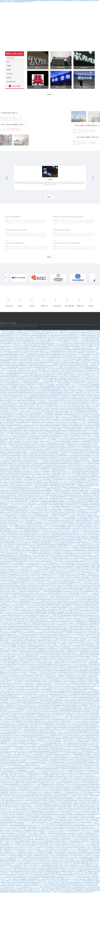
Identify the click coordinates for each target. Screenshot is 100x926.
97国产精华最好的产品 (91, 828)
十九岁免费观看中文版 (75, 757)
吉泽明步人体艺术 (43, 443)
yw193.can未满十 (74, 664)
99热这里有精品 (12, 372)
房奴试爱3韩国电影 (92, 411)
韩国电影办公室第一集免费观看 (26, 746)
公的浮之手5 (78, 531)
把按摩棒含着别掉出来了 (92, 833)
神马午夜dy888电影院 (49, 427)
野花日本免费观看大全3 (19, 680)
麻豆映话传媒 (68, 843)
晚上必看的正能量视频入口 (89, 737)
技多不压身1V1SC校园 (58, 775)
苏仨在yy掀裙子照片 (75, 528)
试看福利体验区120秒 (10, 805)
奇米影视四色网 (28, 860)
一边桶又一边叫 (9, 648)
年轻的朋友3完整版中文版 (76, 488)
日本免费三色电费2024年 (35, 501)
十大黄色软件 (12, 435)
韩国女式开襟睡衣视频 (88, 814)
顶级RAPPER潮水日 (11, 686)
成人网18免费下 (13, 632)
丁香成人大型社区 (74, 545)
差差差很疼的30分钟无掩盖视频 (79, 745)
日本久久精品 (8, 745)
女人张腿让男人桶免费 (39, 609)
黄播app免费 (52, 330)
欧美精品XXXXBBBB (19, 512)
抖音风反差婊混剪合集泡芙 (69, 414)
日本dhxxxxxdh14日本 (7, 827)
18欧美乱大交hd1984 (72, 669)
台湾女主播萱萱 (69, 770)
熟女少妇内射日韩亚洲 (11, 357)
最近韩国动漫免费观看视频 (49, 752)
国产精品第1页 (12, 733)
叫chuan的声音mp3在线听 (44, 868)
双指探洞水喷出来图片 (93, 745)
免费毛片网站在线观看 (60, 795)
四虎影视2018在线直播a (25, 643)
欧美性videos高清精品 (65, 888)
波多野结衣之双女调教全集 (72, 492)
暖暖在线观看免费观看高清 (44, 707)
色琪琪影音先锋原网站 (11, 659)
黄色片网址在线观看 (86, 457)
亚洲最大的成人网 (22, 419)
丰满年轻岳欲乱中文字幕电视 (26, 337)
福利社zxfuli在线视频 (66, 585)
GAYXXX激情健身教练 (27, 773)
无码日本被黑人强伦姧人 (15, 598)
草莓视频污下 (85, 689)
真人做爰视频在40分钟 (47, 729)
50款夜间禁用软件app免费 (22, 710)
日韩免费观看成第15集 (31, 707)
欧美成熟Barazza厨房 (94, 341)
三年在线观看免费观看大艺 (61, 724)
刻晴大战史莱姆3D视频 (31, 732)
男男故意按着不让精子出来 (54, 771)
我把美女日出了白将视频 (86, 468)
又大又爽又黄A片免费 (33, 637)
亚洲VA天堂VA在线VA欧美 (37, 583)
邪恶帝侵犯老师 (23, 490)
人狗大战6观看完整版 (50, 447)
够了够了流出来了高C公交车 (66, 850)
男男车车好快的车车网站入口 (10, 591)
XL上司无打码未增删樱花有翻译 (13, 582)
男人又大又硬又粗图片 (30, 402)
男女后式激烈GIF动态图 (25, 808)
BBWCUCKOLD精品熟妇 (87, 618)
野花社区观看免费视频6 (22, 789)
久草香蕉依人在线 (79, 729)
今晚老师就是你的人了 (9, 402)
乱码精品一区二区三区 (58, 579)
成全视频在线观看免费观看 (24, 447)
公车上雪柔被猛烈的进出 (33, 817)
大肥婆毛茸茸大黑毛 (24, 376)
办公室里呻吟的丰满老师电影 (39, 814)
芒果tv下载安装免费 (33, 542)
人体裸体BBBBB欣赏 (43, 846)
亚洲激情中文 (47, 874)
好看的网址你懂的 (71, 446)
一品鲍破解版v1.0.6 (61, 675)
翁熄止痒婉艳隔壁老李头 (63, 621)
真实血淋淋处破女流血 (5, 683)
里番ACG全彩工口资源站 (37, 444)
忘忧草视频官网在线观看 (56, 632)
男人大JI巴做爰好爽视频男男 (55, 566)
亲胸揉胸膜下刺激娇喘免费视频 (73, 349)
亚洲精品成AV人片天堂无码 (50, 858)
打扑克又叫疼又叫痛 (56, 874)
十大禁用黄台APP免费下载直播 (82, 849)
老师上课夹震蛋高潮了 (67, 439)
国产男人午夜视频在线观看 (58, 617)
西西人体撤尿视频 (12, 806)
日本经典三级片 (6, 609)
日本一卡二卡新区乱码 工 (43, 460)
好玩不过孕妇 (31, 602)
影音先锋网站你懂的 (44, 555)
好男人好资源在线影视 (43, 330)
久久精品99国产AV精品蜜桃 (26, 455)
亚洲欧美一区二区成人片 (76, 860)
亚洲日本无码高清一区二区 (29, 485)
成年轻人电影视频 (43, 435)
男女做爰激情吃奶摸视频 (9, 650)
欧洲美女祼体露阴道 (79, 564)
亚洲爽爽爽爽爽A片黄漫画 (65, 871)
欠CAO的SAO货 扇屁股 (64, 680)
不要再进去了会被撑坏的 (50, 509)
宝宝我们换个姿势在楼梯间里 (69, 438)
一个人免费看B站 (8, 705)
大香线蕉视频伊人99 (25, 519)
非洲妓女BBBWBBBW (29, 575)
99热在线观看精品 (76, 789)
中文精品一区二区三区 (45, 735)
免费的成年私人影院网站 (19, 421)
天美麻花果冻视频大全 (90, 776)
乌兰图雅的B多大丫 (35, 533)
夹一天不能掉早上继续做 (66, 873)
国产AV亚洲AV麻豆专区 (67, 764)
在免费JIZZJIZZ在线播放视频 (42, 471)
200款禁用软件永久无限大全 (47, 416)
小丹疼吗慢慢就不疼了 (28, 683)
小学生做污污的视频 (69, 661)
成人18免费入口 (13, 862)
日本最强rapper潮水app (77, 637)
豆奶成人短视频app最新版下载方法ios (86, 863)
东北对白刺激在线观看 (64, 441)
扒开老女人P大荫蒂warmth (42, 531)
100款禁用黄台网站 (10, 544)
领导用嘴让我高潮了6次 (75, 662)
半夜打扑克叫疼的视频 (28, 417)
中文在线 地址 (91, 373)
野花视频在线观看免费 (67, 884)
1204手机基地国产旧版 (25, 759)
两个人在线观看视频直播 (19, 770)
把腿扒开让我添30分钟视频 (92, 338)
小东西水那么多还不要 (8, 852)
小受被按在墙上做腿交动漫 (14, 439)
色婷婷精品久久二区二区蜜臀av (80, 533)
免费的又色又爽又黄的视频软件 (23, 836)
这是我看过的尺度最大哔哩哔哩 (61, 757)
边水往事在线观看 (88, 496)
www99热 (94, 514)
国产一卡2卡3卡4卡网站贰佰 (13, 526)
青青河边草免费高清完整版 (89, 811)
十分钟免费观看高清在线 (61, 624)
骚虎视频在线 (49, 664)
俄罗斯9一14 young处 (51, 580)
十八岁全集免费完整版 (23, 596)
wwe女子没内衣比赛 (41, 560)
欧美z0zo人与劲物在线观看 (25, 345)
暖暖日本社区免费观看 (87, 349)
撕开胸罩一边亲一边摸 (37, 549)
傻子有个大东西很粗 (63, 673)
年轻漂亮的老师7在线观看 (12, 337)
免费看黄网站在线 (62, 670)
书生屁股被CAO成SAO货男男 (30, 726)
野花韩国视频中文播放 (48, 387)
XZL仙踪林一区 (41, 677)
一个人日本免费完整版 (68, 792)
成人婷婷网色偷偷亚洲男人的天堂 (55, 462)
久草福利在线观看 (45, 533)
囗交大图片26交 (90, 580)
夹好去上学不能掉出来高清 (56, 411)
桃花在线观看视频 (33, 335)
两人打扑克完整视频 (90, 473)
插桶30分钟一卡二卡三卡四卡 (46, 526)
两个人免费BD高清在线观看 (18, 754)
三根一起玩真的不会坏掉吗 (92, 612)
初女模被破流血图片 (40, 850)
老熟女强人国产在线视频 (13, 349)
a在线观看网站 (24, 727)
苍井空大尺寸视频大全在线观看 (56, 661)
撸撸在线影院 (91, 531)
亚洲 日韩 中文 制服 (47, 392)
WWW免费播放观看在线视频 (53, 694)
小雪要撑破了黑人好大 (76, 547)
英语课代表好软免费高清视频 (62, 787)
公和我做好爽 (21, 591)
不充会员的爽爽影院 (61, 643)
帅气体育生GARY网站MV (26, 849)
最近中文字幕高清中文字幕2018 (84, 553)
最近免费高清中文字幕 (47, 857)
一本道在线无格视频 (72, 609)
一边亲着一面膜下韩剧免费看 (15, 857)
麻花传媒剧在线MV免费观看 (70, 801)
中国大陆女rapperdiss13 (18, 792)
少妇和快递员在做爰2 (28, 629)
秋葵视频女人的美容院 (59, 654)
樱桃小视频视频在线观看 (58, 705)
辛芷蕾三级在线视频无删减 (30, 564)
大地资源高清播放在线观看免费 (45, 528)
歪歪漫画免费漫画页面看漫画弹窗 (23, 579)
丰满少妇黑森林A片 (56, 419)
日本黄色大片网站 (22, 405)
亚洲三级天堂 (47, 667)
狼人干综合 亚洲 (43, 770)
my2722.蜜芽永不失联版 (64, 370)
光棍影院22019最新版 (12, 443)
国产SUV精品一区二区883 (92, 760)
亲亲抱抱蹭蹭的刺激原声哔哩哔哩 (79, 503)
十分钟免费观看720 (10, 569)
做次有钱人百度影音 (39, 604)
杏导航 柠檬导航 (43, 335)
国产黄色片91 (69, 617)
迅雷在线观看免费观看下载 (50, 711)
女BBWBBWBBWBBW (22, 811)
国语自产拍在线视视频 (55, 460)
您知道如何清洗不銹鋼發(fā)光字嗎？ (15, 243)
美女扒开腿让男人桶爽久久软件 (12, 715)
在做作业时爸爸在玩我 (17, 683)
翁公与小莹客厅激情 (67, 586)
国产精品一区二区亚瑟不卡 (81, 792)
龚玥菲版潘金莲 (64, 727)
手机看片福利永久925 (84, 803)
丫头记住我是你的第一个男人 (80, 771)
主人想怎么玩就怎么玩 (51, 609)
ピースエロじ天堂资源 (40, 631)
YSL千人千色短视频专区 (72, 795)
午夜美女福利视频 (79, 656)
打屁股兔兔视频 (39, 876)
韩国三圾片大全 (89, 438)
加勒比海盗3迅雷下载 (62, 599)
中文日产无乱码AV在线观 (21, 692)
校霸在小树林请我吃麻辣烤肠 (14, 501)
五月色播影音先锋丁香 (80, 700)
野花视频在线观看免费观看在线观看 (80, 862)
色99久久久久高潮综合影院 (84, 765)
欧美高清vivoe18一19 (62, 594)
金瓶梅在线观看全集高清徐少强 (78, 409)
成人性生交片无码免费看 (50, 356)
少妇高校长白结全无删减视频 (77, 574)
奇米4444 (93, 406)
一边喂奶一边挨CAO (40, 405)
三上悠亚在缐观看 (25, 722)
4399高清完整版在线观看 (26, 367)
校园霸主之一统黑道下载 (55, 384)
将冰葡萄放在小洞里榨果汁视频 (88, 887)
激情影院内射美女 (84, 492)
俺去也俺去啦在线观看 (31, 466)
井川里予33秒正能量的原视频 (72, 398)
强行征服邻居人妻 (70, 351)
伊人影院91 (58, 427)
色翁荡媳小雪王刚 (67, 639)
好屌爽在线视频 (29, 680)
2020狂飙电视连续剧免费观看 (70, 707)
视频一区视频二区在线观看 (70, 749)
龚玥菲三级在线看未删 (15, 773)
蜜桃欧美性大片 (22, 748)
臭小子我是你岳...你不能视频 (92, 681)
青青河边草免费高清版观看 (58, 496)
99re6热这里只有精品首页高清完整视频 (35, 658)
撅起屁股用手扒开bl (11, 530)
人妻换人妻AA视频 (48, 656)
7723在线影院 (38, 582)
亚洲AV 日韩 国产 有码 (29, 876)
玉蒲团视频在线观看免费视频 (77, 419)
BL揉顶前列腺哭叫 (61, 677)
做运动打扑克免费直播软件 (64, 790)
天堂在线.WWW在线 (28, 394)
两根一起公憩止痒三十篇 (92, 519)
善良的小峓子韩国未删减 (86, 425)
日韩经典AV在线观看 (54, 555)
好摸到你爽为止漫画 (82, 692)
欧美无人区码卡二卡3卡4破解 (47, 596)
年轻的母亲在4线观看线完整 (74, 746)
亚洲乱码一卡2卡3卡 (25, 822)
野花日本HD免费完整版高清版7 (23, 444)
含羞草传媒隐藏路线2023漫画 (48, 869)
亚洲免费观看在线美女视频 (52, 432)
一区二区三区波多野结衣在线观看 (52, 740)
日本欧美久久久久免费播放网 (10, 447)
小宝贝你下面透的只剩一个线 (36, 572)
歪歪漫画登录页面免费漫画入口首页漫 (61, 828)
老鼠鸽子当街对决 (36, 390)
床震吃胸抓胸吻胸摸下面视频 (61, 613)
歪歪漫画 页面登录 (19, 605)
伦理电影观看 (36, 463)
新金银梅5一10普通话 (52, 892)
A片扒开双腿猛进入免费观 (55, 428)
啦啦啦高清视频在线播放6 (13, 643)
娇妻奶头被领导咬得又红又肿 (13, 790)
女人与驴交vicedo (90, 639)
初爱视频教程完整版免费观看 (48, 544)
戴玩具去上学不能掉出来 (13, 672)
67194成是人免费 (11, 836)
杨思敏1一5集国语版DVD (13, 360)
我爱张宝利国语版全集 (72, 561)
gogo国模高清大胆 (18, 424)
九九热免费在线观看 (52, 511)
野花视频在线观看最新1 (70, 519)
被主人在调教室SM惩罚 (44, 786)
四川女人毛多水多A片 (90, 659)
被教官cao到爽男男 (34, 675)
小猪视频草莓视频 (93, 537)
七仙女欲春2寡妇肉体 (59, 784)
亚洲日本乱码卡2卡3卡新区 (45, 400)
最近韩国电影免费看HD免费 (59, 700)
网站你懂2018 (88, 686)
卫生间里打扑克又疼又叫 (53, 882)
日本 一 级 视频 (22, 673)
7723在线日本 (32, 511)
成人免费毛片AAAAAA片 (26, 470)
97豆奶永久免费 (43, 887)
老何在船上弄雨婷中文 (26, 463)
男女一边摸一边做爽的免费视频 (18, 752)
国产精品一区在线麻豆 (49, 890)
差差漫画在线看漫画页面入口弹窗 (54, 365)
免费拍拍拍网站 (67, 484)
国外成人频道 (91, 436)
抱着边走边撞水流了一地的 (55, 648)
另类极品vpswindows (23, 395)
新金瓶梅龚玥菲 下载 (72, 498)
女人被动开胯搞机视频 (79, 623)
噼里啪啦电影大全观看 (89, 773)
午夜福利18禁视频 (39, 349)
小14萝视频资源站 (74, 441)
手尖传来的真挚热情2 (82, 839)
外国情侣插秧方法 (41, 830)
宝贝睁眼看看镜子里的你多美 (37, 697)
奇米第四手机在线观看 (88, 782)
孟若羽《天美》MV (46, 586)
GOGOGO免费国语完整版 (46, 775)
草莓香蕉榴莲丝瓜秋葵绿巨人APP (15, 383)
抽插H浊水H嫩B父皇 (58, 556)
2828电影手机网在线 (11, 794)
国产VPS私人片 (5, 631)
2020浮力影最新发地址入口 (62, 855)
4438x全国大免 (82, 696)
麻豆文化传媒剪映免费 (77, 520)
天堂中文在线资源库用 (64, 360)
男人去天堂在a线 (84, 718)
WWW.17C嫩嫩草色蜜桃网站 (37, 768)
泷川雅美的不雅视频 (71, 458)
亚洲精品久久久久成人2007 (85, 561)
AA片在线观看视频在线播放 (62, 697)
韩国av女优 (37, 500)
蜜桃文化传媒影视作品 (88, 481)
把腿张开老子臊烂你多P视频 (74, 408)
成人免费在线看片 (31, 798)
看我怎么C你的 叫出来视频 (66, 500)
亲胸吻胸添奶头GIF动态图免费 (38, 550)
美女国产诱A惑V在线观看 (63, 512)
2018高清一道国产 (60, 474)
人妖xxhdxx (72, 849)
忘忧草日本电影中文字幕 (11, 798)
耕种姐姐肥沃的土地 (30, 362)
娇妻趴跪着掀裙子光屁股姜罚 (43, 419)
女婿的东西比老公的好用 (39, 721)
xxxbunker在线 (8, 871)
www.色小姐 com (79, 844)
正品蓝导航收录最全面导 (9, 416)
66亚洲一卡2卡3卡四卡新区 (37, 476)
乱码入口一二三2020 (75, 572)
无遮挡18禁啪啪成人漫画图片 (69, 653)
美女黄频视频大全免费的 (73, 759)
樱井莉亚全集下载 (59, 756)
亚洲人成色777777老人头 (79, 338)
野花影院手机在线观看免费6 (83, 710)
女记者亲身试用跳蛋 (32, 751)
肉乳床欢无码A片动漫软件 (53, 887)
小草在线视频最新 (21, 651)
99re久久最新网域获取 (85, 605)
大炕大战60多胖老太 (51, 849)
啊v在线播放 (9, 506)
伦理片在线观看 (78, 601)
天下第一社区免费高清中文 (77, 740)
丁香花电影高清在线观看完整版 (83, 798)
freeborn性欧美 (53, 348)
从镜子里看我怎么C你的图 (42, 607)
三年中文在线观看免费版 (16, 721)
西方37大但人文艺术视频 (71, 549)
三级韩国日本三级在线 (33, 357)
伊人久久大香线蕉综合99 (52, 658)
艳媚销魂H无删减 (59, 877)
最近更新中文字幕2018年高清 (63, 547)
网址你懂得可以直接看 (42, 430)
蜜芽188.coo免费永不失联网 (33, 748)
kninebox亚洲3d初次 (5, 722)
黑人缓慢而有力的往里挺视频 (46, 436)
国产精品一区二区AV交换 (42, 575)
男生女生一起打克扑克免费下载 (46, 563)
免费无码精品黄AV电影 (75, 368)
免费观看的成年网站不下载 (77, 688)
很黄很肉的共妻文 (52, 443)
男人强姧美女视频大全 (26, 590)
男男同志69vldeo (30, 604)
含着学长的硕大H (21, 775)
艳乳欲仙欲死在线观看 (29, 871)
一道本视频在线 (90, 421)
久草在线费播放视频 (75, 425)
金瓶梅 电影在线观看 (83, 724)
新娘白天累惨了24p (79, 800)
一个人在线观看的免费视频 (19, 427)
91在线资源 (42, 389)
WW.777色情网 (28, 605)
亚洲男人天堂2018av (6, 348)
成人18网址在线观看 (33, 789)
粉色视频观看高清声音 (34, 762)
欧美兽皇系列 (80, 549)
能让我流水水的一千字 (46, 620)
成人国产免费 (51, 624)
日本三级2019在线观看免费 (18, 741)
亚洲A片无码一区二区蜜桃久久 (40, 470)
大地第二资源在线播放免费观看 (63, 615)
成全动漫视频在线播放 (42, 696)
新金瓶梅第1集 (9, 771)
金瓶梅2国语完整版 (6, 822)
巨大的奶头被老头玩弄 (72, 357)
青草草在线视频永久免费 (13, 874)
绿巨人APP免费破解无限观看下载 (78, 621)
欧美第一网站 (35, 545)
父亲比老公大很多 (65, 405)
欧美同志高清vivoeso (35, 373)
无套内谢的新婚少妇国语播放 (25, 408)
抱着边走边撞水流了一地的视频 (21, 764)
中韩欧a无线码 (45, 473)
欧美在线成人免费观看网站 (24, 425)
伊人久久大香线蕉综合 (74, 341)
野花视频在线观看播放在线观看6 (62, 506)
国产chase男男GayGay (55, 645)
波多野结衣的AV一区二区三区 (36, 520)
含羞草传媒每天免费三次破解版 (59, 628)
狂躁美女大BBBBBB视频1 (82, 365)
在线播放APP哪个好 (88, 520)
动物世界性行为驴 (68, 340)
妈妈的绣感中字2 (39, 360)
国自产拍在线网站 (47, 417)
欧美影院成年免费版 (89, 585)
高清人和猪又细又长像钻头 (60, 808)
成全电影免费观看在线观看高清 (14, 890)
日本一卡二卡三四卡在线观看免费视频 (46, 743)
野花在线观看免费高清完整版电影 (20, 348)
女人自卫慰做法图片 (36, 808)
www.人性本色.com (73, 724)
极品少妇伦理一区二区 (8, 500)
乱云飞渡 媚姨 (67, 620)
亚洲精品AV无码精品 (73, 356)
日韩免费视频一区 (6, 702)
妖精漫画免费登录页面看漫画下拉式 (82, 841)
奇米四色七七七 (60, 743)
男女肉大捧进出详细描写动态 (7, 547)
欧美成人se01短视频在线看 (14, 843)
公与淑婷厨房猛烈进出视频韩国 (40, 484)
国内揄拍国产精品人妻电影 (8, 692)
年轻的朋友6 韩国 (74, 427)
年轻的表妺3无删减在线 (63, 778)
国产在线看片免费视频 (69, 403)
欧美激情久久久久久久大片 (9, 710)
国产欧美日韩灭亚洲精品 (80, 432)
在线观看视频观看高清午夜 (42, 651)
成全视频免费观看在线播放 (80, 764)
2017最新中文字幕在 (92, 523)
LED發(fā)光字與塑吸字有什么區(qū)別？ (16, 230)
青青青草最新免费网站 (70, 822)
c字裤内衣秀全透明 (79, 634)
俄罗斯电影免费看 (4, 862)
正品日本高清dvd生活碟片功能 (84, 571)
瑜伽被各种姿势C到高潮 (33, 735)
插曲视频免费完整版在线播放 (33, 659)
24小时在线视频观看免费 (24, 610)
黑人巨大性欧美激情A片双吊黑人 (23, 650)
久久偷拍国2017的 (83, 334)
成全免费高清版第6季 (33, 436)
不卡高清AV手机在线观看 (28, 884)
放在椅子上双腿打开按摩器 (35, 873)
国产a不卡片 (63, 684)
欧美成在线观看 (92, 664)
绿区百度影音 (84, 721)
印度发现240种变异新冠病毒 (30, 820)
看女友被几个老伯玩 (25, 525)
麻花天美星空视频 (84, 778)
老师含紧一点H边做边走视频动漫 (30, 552)
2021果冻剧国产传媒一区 (56, 438)
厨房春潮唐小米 (69, 713)
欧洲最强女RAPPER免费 (49, 797)
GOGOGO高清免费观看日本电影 (8, 515)
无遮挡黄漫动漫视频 (92, 672)
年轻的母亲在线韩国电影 (41, 574)
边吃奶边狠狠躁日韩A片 (71, 583)
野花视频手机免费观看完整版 (21, 511)
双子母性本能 (85, 413)
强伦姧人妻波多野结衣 (90, 402)
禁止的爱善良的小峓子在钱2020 (30, 846)
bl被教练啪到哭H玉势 (33, 645)
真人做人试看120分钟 (53, 765)
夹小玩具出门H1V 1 (90, 392)
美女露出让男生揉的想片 (35, 473)
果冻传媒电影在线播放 (89, 729)
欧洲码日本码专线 (54, 666)
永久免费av (83, 572)
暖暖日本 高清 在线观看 (85, 767)
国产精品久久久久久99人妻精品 (55, 367)
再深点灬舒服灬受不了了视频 (53, 383)
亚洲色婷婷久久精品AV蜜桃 (50, 334)
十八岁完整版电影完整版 (25, 381)
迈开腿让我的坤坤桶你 (42, 454)
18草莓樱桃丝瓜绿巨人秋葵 (6, 330)
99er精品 (46, 530)
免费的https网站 (79, 743)
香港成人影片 (26, 642)
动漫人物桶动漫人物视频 (80, 784)
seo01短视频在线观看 (9, 664)
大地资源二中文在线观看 (39, 694)
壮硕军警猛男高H (24, 507)
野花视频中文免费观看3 (34, 620)
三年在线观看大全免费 (29, 607)
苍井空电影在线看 (92, 533)
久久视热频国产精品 (54, 607)
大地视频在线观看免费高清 (33, 827)
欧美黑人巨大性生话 (21, 716)
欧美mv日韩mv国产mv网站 (87, 454)
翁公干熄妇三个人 (12, 787)
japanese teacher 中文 (30, 754)
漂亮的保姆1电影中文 (31, 716)
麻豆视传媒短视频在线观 (46, 463)
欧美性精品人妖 (92, 792)
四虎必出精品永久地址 (51, 424)
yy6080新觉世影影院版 (51, 452)
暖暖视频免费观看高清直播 (68, 710)
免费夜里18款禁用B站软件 (11, 801)
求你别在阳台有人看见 (29, 705)
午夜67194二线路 (60, 770)
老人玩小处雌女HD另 (54, 718)
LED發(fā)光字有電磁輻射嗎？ (13, 217)
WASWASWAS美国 (38, 890)
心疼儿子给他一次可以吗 (65, 476)
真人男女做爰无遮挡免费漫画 (89, 727)
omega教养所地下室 (22, 357)
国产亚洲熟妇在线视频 (61, 558)
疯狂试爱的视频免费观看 (87, 591)
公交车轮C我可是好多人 (11, 612)
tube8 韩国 (45, 634)
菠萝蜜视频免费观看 (22, 392)
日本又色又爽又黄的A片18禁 (39, 406)
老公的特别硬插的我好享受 (37, 733)
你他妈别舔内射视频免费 (28, 397)
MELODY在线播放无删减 (17, 700)
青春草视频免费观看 (58, 479)
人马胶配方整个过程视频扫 (38, 831)
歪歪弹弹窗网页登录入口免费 (20, 446)
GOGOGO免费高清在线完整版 (7, 817)
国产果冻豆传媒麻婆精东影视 (41, 458)
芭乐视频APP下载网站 (61, 782)
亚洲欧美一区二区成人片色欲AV (23, 547)
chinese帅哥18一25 (68, 877)
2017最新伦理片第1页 (87, 582)
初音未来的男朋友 (93, 771)
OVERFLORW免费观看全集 (59, 659)
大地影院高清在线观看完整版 (52, 354)
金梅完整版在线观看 (15, 379)
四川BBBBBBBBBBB (60, 635)
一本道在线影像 (95, 360)
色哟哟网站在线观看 (51, 389)
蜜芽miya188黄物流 (82, 435)
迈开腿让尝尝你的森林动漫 (26, 384)
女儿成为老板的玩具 (78, 372)
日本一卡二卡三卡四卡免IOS (37, 506)
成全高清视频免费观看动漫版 (39, 367)
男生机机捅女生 (16, 351)
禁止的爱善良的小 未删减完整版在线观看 (12, 460)
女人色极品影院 (27, 566)
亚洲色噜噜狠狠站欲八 (35, 877)
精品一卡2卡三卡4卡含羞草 (40, 741)
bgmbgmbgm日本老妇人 (73, 558)
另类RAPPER (76, 604)
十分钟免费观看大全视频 (84, 801)
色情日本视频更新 (11, 645)
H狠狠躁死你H (21, 604)
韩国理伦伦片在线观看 (83, 375)
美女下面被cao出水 (22, 798)
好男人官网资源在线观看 (17, 708)
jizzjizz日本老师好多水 (15, 678)
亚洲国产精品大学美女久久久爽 (22, 593)
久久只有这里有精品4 (41, 635)
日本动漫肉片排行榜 (64, 830)
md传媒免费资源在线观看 (75, 727)
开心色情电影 (81, 498)
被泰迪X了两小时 (60, 507)
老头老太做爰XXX (89, 397)
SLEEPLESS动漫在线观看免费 (34, 623)
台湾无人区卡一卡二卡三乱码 (73, 635)
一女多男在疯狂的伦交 (21, 645)
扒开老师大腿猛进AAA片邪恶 (55, 760)
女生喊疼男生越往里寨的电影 (69, 493)
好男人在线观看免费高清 (72, 817)
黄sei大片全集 (59, 337)
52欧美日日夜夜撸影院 (82, 566)
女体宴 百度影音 (6, 583)
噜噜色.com (19, 458)
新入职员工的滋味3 (9, 579)
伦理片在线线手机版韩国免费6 (64, 568)
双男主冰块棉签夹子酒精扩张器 (64, 338)
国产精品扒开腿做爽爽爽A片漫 (92, 476)
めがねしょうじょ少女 (42, 765)
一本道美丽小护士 (88, 405)
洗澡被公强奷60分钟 (80, 659)
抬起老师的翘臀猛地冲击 (31, 743)
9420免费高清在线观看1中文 (85, 748)
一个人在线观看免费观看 (20, 658)
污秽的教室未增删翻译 (13, 525)
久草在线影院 (50, 335)
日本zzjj (6, 675)
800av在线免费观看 (17, 814)
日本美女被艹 (25, 501)
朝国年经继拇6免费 (93, 588)
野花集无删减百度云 (58, 789)
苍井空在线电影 (9, 414)
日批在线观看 (36, 379)
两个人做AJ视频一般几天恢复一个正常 (60, 816)
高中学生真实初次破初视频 (84, 555)
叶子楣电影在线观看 (90, 509)
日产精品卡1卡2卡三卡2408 (67, 471)
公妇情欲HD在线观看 (71, 703)
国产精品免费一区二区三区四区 (48, 507)
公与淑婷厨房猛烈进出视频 (19, 865)
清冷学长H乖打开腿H (34, 596)
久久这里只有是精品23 (23, 353)
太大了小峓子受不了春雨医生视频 (66, 452)
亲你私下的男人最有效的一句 (86, 424)
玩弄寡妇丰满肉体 (8, 764)
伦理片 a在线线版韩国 (42, 446)
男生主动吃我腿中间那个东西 (51, 360)
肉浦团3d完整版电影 (24, 534)
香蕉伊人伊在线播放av (84, 427)
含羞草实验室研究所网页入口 (38, 465)
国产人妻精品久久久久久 (35, 841)
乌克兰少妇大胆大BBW (70, 775)
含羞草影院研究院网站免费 (53, 590)
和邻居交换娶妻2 (90, 452)
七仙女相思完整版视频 (13, 409)
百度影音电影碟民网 (53, 805)
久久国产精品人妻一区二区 (26, 451)
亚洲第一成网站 (67, 819)
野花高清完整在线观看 (23, 473)
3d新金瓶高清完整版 (88, 337)
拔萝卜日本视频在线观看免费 (70, 571)
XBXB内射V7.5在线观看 (67, 593)
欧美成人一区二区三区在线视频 (18, 887)
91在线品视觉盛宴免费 (41, 760)
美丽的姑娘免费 (35, 689)
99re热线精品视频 (49, 604)
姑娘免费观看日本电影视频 (91, 390)
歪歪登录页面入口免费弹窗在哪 (39, 425)
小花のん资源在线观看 (37, 738)
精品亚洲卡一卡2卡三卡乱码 (70, 881)
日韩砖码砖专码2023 (31, 503)
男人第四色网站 (15, 609)
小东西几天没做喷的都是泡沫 (29, 460)
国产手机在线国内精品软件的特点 (46, 795)
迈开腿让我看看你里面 (92, 885)
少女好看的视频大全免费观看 (17, 718)
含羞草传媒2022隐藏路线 (53, 741)
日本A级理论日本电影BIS (51, 465)
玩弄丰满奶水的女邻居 (15, 594)
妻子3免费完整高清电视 (8, 493)
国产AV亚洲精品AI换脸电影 (33, 416)
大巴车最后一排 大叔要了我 (26, 409)
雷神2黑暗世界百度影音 (82, 607)
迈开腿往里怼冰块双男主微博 (92, 756)
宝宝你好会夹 (13, 485)
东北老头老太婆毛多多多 (67, 353)
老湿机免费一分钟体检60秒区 (23, 729)
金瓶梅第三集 (57, 405)
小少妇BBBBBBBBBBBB (89, 484)
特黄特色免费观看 (77, 814)
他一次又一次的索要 (22, 375)
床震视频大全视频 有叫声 (6, 335)
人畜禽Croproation (36, 776)
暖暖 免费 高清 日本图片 (38, 530)
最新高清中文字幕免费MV (31, 443)
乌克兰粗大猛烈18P (44, 718)
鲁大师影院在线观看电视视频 (83, 444)
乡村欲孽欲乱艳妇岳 (76, 645)
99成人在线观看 (46, 493)
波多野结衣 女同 (35, 715)
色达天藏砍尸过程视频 (42, 673)
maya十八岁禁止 (37, 784)
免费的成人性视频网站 (38, 782)
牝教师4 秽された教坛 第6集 (38, 372)
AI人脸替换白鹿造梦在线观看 (17, 537)
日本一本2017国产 (6, 754)
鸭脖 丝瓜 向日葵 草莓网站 (22, 873)
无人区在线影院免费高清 (22, 387)
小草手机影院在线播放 (30, 757)
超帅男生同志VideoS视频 (46, 618)
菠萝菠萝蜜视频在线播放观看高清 (11, 507)
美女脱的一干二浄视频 (89, 364)
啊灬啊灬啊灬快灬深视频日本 (58, 667)
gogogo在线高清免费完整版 (42, 348)
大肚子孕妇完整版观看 (76, 620)
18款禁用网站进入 (93, 512)
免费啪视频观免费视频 (61, 544)
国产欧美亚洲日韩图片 (26, 558)
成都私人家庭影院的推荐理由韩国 (23, 390)
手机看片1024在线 (56, 806)
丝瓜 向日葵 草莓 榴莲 (65, 688)
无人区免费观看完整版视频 (44, 745)
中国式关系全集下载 (16, 765)
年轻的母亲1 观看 (17, 824)
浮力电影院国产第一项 (87, 809)
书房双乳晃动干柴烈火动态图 (15, 484)
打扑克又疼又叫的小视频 (51, 678)
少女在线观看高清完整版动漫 (73, 430)
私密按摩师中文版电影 (75, 511)
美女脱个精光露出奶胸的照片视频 (13, 397)
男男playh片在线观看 (87, 550)
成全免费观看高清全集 (38, 509)
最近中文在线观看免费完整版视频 (64, 631)
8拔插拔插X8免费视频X (50, 568)
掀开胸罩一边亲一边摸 (43, 398)
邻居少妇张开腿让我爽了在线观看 (83, 781)
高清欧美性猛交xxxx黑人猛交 (40, 801)
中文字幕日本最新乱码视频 (49, 474)
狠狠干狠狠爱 (62, 607)
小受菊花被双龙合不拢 (70, 651)
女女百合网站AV (35, 462)
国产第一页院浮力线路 (42, 495)
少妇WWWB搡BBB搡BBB (10, 356)
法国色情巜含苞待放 (91, 696)
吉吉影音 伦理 (94, 474)
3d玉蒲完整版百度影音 (53, 498)
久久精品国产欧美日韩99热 (52, 721)
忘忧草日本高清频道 (52, 594)
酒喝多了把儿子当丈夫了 (83, 594)
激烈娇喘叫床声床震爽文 (65, 503)
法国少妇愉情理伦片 (22, 588)
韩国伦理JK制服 (88, 500)
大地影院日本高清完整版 (37, 356)
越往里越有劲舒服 (89, 688)
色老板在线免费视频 (55, 588)
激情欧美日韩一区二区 (51, 561)
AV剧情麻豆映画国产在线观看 (35, 395)
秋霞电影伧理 (95, 368)
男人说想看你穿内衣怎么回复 (39, 836)
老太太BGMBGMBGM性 (80, 596)
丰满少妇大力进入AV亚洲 (66, 683)
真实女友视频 (27, 689)
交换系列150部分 (37, 790)
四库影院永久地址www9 (79, 612)
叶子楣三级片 (42, 545)
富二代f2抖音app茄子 (37, 806)
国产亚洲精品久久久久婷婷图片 (9, 596)
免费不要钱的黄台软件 (31, 488)
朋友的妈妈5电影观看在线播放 (57, 651)
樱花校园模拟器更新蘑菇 (53, 871)
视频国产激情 (89, 525)
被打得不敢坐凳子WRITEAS (90, 372)
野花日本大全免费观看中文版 (35, 647)
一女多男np (49, 835)
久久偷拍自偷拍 (72, 560)
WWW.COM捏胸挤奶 (90, 536)
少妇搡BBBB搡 (75, 383)
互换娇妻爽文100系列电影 (79, 593)
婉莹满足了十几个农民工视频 (68, 515)
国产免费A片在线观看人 (29, 599)
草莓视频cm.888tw (25, 634)
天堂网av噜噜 (82, 879)
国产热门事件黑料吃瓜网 (64, 395)
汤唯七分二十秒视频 (87, 662)
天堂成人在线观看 (93, 724)
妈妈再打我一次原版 (35, 504)
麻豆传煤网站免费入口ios (61, 501)
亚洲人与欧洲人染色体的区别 (14, 552)
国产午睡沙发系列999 (13, 779)
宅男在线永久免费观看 (77, 732)
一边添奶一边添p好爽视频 (78, 806)
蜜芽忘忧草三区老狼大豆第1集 (25, 432)
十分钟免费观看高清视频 (40, 337)
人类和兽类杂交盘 (20, 495)
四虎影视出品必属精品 (11, 419)
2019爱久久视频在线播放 (33, 541)
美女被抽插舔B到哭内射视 (86, 477)
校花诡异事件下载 (32, 677)
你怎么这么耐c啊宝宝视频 (23, 816)
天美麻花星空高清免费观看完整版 (70, 362)
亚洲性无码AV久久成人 (36, 885)
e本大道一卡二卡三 (36, 601)
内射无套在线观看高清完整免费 (41, 666)
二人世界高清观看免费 (76, 754)
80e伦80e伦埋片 (94, 507)
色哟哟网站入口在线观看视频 (64, 509)
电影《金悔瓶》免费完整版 (41, 819)
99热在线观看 (66, 337)
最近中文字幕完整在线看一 (86, 667)
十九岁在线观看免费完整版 (55, 696)
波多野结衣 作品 (65, 662)
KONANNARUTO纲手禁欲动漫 (49, 790)
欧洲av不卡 (73, 360)
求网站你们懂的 (58, 451)
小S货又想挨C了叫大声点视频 (70, 760)
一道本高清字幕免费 (31, 828)
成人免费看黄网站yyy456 (43, 402)
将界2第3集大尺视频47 (50, 782)
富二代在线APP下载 (68, 537)
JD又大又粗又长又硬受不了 (38, 424)
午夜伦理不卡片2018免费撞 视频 (68, 694)
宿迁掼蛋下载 (56, 688)
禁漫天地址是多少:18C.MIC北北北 (15, 398)
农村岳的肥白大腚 (86, 569)
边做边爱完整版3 (30, 421)
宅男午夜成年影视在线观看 (19, 827)
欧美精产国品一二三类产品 (8, 873)
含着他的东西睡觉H (41, 580)
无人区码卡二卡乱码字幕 (12, 568)
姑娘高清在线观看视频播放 (33, 702)
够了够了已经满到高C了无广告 (41, 384)
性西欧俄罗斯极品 (92, 749)
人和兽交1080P (37, 862)
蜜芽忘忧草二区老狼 (84, 613)
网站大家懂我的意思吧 (62, 811)
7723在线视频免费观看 (41, 553)
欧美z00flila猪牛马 (94, 862)
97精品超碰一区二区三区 (76, 658)
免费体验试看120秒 (48, 722)
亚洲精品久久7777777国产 (64, 831)
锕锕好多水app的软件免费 (90, 732)
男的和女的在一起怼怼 (7, 824)
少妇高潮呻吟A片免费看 (66, 773)
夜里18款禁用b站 (56, 593)
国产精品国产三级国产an (9, 699)
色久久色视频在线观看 (33, 422)
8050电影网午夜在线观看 (77, 640)
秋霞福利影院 (65, 451)
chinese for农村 (25, 749)
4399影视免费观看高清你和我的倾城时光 (49, 637)
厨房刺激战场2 (14, 386)
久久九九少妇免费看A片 (93, 432)
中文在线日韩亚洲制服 (78, 756)
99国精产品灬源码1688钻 (72, 879)
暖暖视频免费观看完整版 (45, 490)
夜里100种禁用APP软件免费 (73, 534)
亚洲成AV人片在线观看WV (39, 833)
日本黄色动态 (57, 844)
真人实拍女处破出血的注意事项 (16, 370)
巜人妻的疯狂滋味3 (43, 542)
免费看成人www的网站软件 (28, 560)
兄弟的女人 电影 (65, 786)
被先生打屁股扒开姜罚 (10, 688)
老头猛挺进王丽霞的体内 (55, 454)
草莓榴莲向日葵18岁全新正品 (30, 863)
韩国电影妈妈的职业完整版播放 (76, 678)
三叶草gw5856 (50, 881)
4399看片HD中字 (69, 784)
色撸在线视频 (9, 566)
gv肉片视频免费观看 (37, 514)
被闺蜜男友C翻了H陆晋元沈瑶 (64, 733)
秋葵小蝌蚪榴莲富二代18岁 (56, 402)
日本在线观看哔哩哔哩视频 (35, 811)
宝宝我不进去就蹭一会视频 (62, 869)
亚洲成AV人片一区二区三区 (58, 716)
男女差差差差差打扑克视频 (44, 820)
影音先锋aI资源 (91, 563)
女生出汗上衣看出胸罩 (35, 847)
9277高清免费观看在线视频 (19, 623)
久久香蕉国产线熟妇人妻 (91, 353)
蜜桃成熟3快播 (29, 457)
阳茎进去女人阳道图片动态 (85, 855)
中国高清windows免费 (71, 839)
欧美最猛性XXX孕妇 (94, 699)
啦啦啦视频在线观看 (52, 357)
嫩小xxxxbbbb (8, 743)
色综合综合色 (13, 816)
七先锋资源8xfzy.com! (5, 386)
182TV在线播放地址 (5, 887)
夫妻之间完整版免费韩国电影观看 (88, 735)
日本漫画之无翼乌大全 (72, 628)
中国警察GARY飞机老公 (62, 389)
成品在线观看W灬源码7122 (14, 662)
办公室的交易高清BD (48, 523)
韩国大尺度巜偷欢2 (76, 569)
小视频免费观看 (9, 800)
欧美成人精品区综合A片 (60, 408)
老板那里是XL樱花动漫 (11, 813)
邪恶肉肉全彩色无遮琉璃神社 (55, 602)
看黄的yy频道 (48, 705)
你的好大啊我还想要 (89, 549)
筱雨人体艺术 (96, 330)
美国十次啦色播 (28, 365)
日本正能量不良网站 (84, 512)
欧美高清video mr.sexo (82, 436)
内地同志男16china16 (34, 389)
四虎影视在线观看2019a (16, 866)
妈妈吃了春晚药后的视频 (45, 794)
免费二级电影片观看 (60, 349)
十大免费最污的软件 (48, 525)
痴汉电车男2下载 (24, 526)
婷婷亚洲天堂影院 (67, 367)
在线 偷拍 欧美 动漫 (78, 892)
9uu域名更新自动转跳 (58, 866)
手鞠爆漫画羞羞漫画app (30, 654)
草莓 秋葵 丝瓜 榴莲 (21, 430)
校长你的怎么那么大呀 (17, 341)
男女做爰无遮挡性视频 (38, 370)
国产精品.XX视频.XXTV (75, 719)
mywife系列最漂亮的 (30, 669)
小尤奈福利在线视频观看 (47, 776)
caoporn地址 (11, 482)
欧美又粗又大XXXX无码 (13, 451)
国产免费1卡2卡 (19, 670)
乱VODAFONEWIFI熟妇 (16, 394)
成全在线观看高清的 (31, 430)
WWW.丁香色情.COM (47, 579)
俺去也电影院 (62, 432)
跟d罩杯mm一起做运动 (90, 564)
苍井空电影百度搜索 (34, 794)
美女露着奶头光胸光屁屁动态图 (10, 449)
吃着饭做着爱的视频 (88, 794)
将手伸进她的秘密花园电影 (79, 825)
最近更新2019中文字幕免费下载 (17, 413)
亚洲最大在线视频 (58, 857)
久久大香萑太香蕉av (6, 351)
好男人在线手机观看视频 (36, 779)
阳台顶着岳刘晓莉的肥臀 (6, 677)
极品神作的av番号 (15, 628)
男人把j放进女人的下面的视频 (19, 803)
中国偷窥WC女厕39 (17, 354)
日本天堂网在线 (19, 621)
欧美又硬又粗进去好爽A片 (13, 474)
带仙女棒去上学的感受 (28, 458)
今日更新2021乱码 (20, 402)
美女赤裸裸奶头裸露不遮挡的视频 (13, 452)
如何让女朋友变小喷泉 (58, 549)
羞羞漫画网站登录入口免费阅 (27, 574)
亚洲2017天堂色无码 (70, 507)
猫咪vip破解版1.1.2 (47, 479)
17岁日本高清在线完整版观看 (65, 805)
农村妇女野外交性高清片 (90, 343)
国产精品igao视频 (8, 575)
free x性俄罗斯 (12, 387)
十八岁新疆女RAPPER (19, 648)
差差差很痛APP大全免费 (53, 564)
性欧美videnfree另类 (49, 506)
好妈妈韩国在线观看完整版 (72, 667)
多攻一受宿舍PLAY (78, 797)
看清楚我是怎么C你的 (9, 593)
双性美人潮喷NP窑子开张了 (22, 691)
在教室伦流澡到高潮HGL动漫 (7, 724)
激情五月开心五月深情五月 (14, 738)
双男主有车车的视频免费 (87, 599)
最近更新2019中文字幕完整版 (59, 669)
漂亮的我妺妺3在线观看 (50, 642)
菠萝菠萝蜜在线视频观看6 (53, 425)
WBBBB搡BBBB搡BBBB (17, 564)
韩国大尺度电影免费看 (31, 492)
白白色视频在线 (40, 740)
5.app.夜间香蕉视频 (4, 413)
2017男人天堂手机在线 (86, 330)
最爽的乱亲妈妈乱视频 (78, 683)
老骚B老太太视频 (65, 368)
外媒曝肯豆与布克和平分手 (73, 443)
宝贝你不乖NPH (26, 438)
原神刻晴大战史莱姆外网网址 (25, 632)
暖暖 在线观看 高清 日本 (43, 632)
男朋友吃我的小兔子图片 (29, 670)
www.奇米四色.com (9, 599)
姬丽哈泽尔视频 (51, 635)
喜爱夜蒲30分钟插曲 (78, 770)
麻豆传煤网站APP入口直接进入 (69, 514)
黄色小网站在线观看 (65, 664)
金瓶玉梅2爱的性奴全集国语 (50, 395)
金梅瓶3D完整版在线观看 (36, 634)
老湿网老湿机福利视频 (41, 805)
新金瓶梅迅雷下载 (66, 686)
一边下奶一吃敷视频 (14, 841)
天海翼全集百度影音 (68, 797)
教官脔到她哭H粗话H (36, 586)
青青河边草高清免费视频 (85, 762)
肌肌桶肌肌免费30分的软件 (41, 602)
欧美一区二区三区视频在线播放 (23, 530)
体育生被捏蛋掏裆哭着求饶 (6, 762)
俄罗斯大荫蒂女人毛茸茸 (43, 411)
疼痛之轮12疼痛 (69, 738)
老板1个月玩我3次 (27, 441)
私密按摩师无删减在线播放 (48, 390)
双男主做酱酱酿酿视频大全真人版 (91, 860)
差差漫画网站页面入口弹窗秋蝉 (34, 640)
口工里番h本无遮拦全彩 (72, 852)
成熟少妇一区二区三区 (73, 544)
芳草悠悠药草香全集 (18, 639)
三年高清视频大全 (65, 425)
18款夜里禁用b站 (91, 370)
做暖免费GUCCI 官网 (55, 876)
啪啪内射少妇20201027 (49, 433)
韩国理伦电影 (76, 530)
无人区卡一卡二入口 (70, 474)
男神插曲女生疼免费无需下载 (23, 586)
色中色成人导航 (93, 741)
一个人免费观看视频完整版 (80, 485)
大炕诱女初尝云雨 (41, 852)
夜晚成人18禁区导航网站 (53, 409)
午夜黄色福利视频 (75, 468)
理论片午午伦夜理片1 (83, 707)
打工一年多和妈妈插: (67, 632)
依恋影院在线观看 (73, 378)
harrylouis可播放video (65, 718)
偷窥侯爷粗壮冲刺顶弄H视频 (22, 334)
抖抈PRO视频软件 (16, 830)
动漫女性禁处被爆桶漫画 (85, 455)
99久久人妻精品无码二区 (21, 541)
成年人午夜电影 (17, 378)
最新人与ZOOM (26, 563)
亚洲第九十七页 (20, 860)
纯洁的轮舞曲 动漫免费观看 (32, 571)
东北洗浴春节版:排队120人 (84, 487)
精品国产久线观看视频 (92, 470)
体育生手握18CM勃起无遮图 (14, 454)
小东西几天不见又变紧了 (49, 787)
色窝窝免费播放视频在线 (47, 784)
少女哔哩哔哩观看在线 (9, 338)
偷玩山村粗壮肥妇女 (85, 400)
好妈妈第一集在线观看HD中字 (70, 375)
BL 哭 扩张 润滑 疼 (40, 705)
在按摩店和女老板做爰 (65, 533)
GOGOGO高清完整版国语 (66, 536)
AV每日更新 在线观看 (59, 598)
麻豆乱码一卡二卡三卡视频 (22, 520)
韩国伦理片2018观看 (77, 367)
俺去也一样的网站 (35, 593)
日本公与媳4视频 (54, 751)
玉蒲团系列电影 (12, 775)
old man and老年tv (8, 809)
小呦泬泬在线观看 (47, 481)
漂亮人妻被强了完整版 (78, 536)
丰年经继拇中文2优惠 (42, 498)
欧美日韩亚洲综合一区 (18, 800)
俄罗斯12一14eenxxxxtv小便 (29, 760)
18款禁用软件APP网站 (60, 387)
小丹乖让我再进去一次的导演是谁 (64, 809)
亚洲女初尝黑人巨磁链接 (22, 389)
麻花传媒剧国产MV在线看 (40, 680)
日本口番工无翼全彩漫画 (26, 379)
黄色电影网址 (29, 523)
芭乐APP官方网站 (80, 775)
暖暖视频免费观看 (26, 594)
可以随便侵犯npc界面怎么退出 (58, 703)
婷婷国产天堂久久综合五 (48, 767)
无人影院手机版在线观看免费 (25, 359)
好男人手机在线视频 (82, 517)
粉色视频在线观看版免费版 (34, 375)
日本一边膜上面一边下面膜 (68, 531)
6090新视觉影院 (14, 838)
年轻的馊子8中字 (4, 711)
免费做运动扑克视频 (79, 343)
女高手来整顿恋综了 (67, 384)
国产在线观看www (58, 656)
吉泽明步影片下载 (74, 869)
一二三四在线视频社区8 (38, 568)
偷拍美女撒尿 (80, 496)
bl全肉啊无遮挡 (13, 776)
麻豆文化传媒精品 (53, 634)
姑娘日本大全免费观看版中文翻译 (73, 689)
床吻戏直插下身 (68, 732)
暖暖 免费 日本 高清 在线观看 (46, 571)
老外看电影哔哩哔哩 (45, 689)
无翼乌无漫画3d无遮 (37, 579)
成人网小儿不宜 (29, 741)
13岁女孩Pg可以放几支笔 (50, 692)
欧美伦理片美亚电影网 (62, 582)
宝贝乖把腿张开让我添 (90, 631)
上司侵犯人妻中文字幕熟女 (61, 890)
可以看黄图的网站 (37, 474)
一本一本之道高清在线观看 (45, 688)
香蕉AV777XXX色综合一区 (84, 609)
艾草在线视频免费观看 (67, 604)
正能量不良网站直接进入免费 (7, 362)
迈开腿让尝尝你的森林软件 (11, 751)
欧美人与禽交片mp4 (71, 607)
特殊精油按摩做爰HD (81, 479)
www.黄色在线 (71, 699)
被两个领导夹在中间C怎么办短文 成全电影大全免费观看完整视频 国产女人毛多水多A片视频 (33, 719)
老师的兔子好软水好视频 (73, 670)
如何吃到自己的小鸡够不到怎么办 (43, 669)
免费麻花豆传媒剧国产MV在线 (80, 588)
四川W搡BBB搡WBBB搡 (65, 637)
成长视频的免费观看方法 (13, 574)
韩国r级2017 (81, 854)
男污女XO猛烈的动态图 (81, 458)
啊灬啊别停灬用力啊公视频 (81, 827)
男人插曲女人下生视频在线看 (54, 662)
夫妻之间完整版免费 (79, 500)
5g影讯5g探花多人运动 (31, 495)
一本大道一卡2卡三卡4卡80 (36, 569)
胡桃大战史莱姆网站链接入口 (10, 833)
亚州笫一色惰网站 (32, 498)
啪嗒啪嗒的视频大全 (43, 648)
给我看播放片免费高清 (61, 833)
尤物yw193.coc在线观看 (46, 593)
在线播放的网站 (32, 615)
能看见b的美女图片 (62, 357)
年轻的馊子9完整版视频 (89, 637)
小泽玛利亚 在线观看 (53, 504)
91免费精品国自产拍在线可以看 (66, 364)
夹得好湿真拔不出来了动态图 (46, 487)
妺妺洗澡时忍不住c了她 (57, 537)
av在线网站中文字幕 (89, 568)
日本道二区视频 (12, 430)
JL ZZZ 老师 (70, 841)
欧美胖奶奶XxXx (22, 659)
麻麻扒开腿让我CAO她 (36, 729)
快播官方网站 (43, 748)
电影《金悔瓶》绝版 (86, 430)
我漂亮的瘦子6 (9, 618)
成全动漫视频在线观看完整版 (58, 868)
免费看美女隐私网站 (25, 715)
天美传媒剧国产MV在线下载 (87, 530)
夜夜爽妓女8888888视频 (77, 484)
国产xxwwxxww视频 (7, 466)
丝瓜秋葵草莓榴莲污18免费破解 (39, 624)
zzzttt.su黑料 (85, 531)
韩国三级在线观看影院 (89, 779)
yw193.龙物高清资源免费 (58, 835)
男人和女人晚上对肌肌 (77, 585)
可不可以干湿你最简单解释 (31, 688)
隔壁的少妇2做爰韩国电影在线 (45, 466)
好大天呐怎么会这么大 (94, 721)
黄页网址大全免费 (25, 378)
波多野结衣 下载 (34, 563)
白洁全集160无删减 (89, 806)
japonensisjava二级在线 (5, 689)
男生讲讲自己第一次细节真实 (64, 421)
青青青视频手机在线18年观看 (25, 776)
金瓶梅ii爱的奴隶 (83, 545)
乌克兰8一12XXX (24, 711)
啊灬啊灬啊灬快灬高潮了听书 (88, 746)
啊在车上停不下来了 (59, 403)
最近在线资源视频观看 (88, 680)
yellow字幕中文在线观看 (89, 844)
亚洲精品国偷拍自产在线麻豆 (14, 884)
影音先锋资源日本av (54, 726)
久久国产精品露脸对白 (83, 857)
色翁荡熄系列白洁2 (37, 787)
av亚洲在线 (20, 787)
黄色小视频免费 (7, 635)
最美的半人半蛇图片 (21, 468)
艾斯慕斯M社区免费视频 (91, 740)
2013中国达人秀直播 (28, 666)
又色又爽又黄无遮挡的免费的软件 (72, 376)
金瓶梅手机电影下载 (76, 495)
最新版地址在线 (72, 847)
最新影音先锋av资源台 (51, 599)
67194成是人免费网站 (27, 479)
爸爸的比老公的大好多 (83, 465)
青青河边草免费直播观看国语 (47, 724)
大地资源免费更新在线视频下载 (11, 620)
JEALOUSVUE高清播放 (86, 463)
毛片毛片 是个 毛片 (46, 496)
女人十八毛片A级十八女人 (32, 770)
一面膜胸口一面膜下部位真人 (83, 474)
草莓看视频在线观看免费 (10, 498)
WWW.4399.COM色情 (43, 726)
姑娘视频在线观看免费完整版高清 (45, 403)
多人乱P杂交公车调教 (70, 417)
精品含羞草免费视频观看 (15, 825)
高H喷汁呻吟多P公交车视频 (34, 588)
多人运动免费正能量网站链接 (57, 398)
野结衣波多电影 (15, 822)
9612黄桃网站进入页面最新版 (54, 884)
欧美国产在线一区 (10, 691)
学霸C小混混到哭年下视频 (16, 433)
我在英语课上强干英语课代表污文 (69, 836)
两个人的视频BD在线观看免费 (81, 537)
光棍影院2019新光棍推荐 (18, 743)
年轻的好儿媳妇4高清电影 (87, 643)
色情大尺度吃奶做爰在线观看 (33, 681)
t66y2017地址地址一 (86, 831)
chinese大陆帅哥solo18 (78, 713)
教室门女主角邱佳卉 (57, 375)
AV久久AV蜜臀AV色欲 (78, 877)
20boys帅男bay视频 (55, 552)
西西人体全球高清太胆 (93, 545)
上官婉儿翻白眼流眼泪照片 (15, 549)
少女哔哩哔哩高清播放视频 (29, 713)
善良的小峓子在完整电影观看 (86, 501)
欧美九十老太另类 (63, 699)
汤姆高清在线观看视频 (91, 784)
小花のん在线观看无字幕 (25, 624)
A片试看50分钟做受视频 (68, 865)
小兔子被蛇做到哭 (94, 710)
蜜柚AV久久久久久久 (54, 575)
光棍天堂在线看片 (84, 341)
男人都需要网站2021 (50, 345)
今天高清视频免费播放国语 (48, 841)
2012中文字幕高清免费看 (9, 716)
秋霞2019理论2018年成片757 (68, 876)
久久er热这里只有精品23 (17, 417)
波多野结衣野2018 (19, 699)
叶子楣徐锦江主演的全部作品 (13, 463)
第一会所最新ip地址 (26, 885)
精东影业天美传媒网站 (62, 348)
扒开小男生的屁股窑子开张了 (80, 871)
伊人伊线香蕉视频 (7, 553)
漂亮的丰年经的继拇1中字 (8, 735)
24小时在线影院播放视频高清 (23, 462)
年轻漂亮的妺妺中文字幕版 (31, 398)
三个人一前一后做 (73, 748)
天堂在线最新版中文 (66, 550)
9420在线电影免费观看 (84, 598)
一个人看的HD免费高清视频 (25, 568)
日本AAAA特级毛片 (5, 381)
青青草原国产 (44, 504)
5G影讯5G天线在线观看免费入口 (64, 647)
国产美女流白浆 (21, 612)
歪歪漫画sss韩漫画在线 (68, 656)
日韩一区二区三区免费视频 (44, 488)
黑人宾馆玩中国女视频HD (62, 849)
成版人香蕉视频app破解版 (30, 892)
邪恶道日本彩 (56, 664)
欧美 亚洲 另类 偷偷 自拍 (25, 449)
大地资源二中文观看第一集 (16, 844)
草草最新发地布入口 (49, 756)
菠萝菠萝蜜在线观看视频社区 (31, 737)
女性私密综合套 (55, 539)
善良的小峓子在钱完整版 (31, 512)
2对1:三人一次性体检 (91, 593)
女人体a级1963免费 (28, 621)
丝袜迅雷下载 (60, 858)
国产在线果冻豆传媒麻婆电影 (20, 809)
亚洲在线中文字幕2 (63, 560)
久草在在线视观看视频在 (83, 504)
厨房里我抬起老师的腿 (16, 487)
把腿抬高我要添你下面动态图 (73, 677)
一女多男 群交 (55, 794)
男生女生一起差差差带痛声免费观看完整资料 (54, 351)
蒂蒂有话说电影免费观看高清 (88, 386)
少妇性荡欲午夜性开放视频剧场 (28, 617)
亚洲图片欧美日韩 (82, 629)
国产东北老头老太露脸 (94, 334)
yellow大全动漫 (14, 748)
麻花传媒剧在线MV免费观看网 (32, 612)
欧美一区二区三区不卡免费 (62, 752)
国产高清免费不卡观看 (56, 865)
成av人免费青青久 (27, 857)
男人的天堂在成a (72, 594)
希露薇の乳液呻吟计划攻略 (89, 738)
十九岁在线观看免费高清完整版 (35, 667)
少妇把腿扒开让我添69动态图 (40, 653)
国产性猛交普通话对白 (87, 552)
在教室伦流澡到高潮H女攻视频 (27, 882)
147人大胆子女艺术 (55, 684)
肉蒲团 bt (34, 632)
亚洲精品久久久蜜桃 (46, 681)
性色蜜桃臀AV (72, 517)
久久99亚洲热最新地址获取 (32, 775)
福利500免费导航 (45, 353)
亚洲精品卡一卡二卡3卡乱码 (83, 507)
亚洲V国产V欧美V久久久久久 (52, 781)
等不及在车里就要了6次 (75, 457)
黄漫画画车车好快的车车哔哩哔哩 (91, 722)
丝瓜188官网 (23, 360)
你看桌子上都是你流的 (70, 716)
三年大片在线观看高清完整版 (71, 762)
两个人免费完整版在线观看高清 (28, 830)
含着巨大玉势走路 (49, 697)
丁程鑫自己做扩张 (15, 879)
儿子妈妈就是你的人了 (79, 392)
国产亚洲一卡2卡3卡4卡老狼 (70, 857)
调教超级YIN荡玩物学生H (25, 831)
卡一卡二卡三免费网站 (52, 364)
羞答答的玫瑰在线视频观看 (69, 602)
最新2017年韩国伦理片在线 (37, 722)
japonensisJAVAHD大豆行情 (74, 624)
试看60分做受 (26, 839)
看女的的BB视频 (83, 544)
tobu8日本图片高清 (58, 881)
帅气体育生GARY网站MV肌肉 (20, 677)
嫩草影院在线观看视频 (87, 335)
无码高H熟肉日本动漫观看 (19, 466)
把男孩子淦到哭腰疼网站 (51, 733)
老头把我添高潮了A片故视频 (26, 386)
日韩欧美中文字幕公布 (21, 667)
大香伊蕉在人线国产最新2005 (39, 708)
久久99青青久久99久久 (24, 697)
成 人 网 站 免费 (90, 417)
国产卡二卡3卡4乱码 (27, 738)
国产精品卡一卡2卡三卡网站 (20, 745)
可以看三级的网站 (28, 482)
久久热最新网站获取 (5, 477)
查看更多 (50, 94)
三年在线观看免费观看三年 (62, 545)
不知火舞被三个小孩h (53, 730)
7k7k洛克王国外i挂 (25, 373)
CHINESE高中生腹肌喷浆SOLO (78, 885)
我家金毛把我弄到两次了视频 (20, 615)
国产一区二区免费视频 (67, 771)
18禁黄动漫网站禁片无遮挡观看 (83, 590)
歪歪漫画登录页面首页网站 (44, 716)
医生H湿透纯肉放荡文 (87, 805)
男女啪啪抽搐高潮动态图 (10, 696)
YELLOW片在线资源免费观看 (12, 669)
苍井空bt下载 (15, 624)
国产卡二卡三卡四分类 (32, 555)
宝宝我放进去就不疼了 (42, 730)
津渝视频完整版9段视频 (30, 383)
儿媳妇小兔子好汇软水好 (47, 601)
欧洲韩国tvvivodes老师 (56, 439)
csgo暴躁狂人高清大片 (69, 411)
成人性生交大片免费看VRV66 (75, 722)
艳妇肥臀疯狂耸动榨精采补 (75, 582)
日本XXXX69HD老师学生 (87, 346)
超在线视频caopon (15, 517)
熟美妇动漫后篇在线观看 (28, 778)
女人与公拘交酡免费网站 (60, 817)
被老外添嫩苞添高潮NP (43, 843)
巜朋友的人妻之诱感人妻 (84, 868)
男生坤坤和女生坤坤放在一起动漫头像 (47, 512)
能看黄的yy (20, 485)
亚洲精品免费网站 (82, 672)
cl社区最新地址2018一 (67, 530)
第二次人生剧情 (46, 588)
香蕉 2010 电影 (94, 427)
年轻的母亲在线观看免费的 (29, 730)
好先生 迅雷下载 (39, 433)
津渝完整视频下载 (22, 602)
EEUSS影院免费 (88, 634)
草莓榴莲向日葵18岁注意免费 (79, 702)
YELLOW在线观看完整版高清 (44, 828)
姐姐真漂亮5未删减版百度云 (54, 708)
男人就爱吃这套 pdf (62, 424)
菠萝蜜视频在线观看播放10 (76, 752)
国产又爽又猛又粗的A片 (33, 618)
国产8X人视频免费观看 (79, 850)
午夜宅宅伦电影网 (34, 816)
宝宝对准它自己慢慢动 (25, 781)
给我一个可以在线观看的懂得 (19, 819)
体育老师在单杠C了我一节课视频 (30, 487)
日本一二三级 (41, 591)
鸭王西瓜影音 (69, 776)
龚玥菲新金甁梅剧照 (8, 615)
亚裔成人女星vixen (64, 332)
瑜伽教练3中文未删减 (60, 839)
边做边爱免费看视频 (76, 550)
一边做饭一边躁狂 (64, 882)
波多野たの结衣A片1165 (60, 746)
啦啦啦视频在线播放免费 (13, 455)
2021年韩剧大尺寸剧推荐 (39, 561)
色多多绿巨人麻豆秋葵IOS (34, 628)
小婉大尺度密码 (31, 405)
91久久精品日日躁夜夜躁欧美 (86, 751)
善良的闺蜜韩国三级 (22, 436)
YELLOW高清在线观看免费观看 (26, 536)
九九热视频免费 (43, 462)
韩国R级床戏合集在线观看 (39, 409)
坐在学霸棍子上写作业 (70, 526)
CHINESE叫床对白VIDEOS (65, 406)
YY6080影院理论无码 (57, 490)
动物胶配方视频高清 (81, 694)
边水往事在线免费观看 (48, 386)
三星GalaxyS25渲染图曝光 (61, 737)
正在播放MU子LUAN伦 (56, 493)
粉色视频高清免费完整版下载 (68, 874)
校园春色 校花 (14, 746)
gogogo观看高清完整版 (50, 547)
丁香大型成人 (32, 348)
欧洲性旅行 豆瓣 (72, 389)
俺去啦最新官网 (23, 555)
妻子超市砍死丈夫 (88, 488)
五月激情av (91, 607)
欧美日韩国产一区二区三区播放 (36, 809)
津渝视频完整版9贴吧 (11, 533)
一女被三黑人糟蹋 (34, 822)
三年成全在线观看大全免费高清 (32, 414)
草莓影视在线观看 (66, 648)
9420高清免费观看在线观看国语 (51, 444)
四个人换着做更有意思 (13, 490)
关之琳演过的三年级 (18, 566)
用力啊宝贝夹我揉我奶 (67, 623)
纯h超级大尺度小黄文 (17, 820)
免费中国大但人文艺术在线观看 (39, 566)
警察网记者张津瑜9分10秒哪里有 (78, 332)
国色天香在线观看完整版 (62, 629)
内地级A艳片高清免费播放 (58, 691)
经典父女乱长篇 (80, 446)
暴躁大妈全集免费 (75, 718)
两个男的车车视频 (80, 417)
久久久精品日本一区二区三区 (26, 609)
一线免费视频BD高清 (39, 686)
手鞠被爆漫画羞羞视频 (16, 560)
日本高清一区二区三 (18, 730)
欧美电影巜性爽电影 (14, 534)
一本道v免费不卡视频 (56, 710)
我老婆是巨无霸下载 (69, 556)
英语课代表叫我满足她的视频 (27, 349)
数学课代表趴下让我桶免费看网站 (90, 819)
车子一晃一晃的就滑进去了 (23, 858)
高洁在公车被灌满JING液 (87, 449)
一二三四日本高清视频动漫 (61, 341)
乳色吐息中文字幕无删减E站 (54, 553)
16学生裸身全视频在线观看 (63, 580)
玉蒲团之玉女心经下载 (72, 684)
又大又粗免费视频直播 (77, 568)
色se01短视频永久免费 (19, 457)
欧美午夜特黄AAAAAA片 (58, 519)
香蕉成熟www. (78, 575)
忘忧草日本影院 (80, 681)
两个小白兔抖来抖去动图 (26, 351)
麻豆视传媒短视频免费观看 (9, 789)
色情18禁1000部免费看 (14, 711)
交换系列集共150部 (81, 835)
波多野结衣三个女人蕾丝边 (27, 582)
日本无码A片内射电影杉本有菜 (57, 846)
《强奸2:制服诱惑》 (5, 678)
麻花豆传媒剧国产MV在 (19, 330)
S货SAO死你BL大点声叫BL (83, 846)
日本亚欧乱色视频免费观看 (51, 476)
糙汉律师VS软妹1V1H (27, 561)
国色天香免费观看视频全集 (46, 817)
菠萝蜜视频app (24, 628)
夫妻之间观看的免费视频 (68, 563)
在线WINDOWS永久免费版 (21, 542)
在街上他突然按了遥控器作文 (72, 477)
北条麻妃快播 (5, 768)
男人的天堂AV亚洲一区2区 (87, 830)
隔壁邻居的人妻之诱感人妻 (25, 406)
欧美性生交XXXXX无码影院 (50, 885)
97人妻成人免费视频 (39, 341)
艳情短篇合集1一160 (31, 852)
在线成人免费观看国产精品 (10, 432)
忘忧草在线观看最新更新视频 (53, 536)
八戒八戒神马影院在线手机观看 (77, 381)
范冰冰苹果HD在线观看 (71, 846)
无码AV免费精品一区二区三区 (90, 658)
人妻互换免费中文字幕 (13, 514)
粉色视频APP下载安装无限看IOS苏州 (68, 504)
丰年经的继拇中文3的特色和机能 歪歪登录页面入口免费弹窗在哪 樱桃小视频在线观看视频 (56, 455)
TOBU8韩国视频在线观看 (11, 353)
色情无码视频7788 (85, 673)
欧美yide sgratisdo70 (90, 542)
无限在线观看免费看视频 (91, 890)
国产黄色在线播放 (72, 711)
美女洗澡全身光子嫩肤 (58, 650)
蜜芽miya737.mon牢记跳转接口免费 (45, 654)
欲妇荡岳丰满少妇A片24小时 (16, 737)
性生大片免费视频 (8, 511)
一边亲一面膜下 (77, 552)
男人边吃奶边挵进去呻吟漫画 (62, 574)
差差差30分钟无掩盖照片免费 (14, 561)
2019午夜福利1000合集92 (23, 869)
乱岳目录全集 (6, 364)
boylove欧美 (88, 419)
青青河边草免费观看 (59, 526)
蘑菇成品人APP (47, 759)
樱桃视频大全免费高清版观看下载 (68, 542)
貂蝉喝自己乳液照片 (49, 746)
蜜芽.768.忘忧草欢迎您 (69, 523)
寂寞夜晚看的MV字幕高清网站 (65, 814)
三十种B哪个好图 (67, 702)
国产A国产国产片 (27, 549)
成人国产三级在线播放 (70, 433)
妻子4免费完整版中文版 (76, 816)
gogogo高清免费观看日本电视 (55, 435)
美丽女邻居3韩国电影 (79, 402)
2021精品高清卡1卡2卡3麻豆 (46, 789)
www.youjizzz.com (27, 424)
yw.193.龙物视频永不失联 (78, 813)
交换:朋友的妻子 (68, 789)
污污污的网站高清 (84, 416)
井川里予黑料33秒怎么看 (22, 794)
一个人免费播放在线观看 (52, 831)
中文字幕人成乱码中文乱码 (76, 405)
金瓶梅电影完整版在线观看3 (25, 556)
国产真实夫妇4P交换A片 (12, 523)
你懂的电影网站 (57, 604)
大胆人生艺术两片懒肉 (49, 572)
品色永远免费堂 (56, 368)
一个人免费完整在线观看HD (69, 428)
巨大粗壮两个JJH (30, 360)
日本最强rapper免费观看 (84, 866)
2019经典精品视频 (45, 703)
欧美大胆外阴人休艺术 (18, 575)
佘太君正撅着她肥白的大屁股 (71, 650)
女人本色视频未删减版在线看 (68, 553)
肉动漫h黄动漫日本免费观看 (8, 462)
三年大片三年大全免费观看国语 (71, 416)
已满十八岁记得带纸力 (85, 820)
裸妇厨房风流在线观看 (77, 615)
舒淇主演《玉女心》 (38, 479)
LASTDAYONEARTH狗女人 (24, 733)
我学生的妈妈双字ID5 (66, 460)
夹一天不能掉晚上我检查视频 (24, 806)
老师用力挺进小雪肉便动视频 (63, 862)
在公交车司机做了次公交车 (74, 386)
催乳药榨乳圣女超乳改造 (74, 463)
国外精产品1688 (74, 512)
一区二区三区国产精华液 (75, 454)
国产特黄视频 (91, 566)
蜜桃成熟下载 (74, 555)
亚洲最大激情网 (74, 370)
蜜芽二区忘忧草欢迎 (34, 526)
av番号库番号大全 (42, 764)
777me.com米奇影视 (38, 386)
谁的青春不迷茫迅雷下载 (36, 525)
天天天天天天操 (4, 863)
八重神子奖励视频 (50, 833)
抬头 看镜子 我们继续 (15, 722)
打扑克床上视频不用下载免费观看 (31, 855)
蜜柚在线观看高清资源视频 (6, 707)
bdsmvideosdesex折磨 (12, 610)
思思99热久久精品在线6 (6, 820)
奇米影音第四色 (41, 813)
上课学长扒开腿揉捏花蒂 (45, 552)
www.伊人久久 (11, 411)
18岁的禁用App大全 (48, 549)
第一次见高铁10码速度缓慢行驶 (59, 820)
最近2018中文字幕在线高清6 (36, 711)
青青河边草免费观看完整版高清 (8, 703)
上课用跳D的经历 (71, 525)
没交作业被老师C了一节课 (29, 805)
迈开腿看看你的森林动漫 (11, 359)
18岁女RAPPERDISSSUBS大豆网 (48, 421)
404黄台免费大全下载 (68, 490)
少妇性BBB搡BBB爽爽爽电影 (7, 334)
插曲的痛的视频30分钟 (31, 330)
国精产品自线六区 (48, 686)
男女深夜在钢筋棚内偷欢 (13, 470)
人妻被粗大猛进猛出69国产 (63, 885)
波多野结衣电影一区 (84, 398)
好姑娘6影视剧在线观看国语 (83, 433)
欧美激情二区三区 (35, 519)
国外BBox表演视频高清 (29, 844)
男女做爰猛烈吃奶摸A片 (54, 397)
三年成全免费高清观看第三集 (47, 541)
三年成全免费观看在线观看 (82, 741)
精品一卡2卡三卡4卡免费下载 (57, 689)
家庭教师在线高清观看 (18, 871)
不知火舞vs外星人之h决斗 (64, 640)
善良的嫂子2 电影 (66, 473)
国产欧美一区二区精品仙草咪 (60, 847)
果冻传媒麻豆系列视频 (37, 556)
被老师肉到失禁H (70, 700)
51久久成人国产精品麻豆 (66, 813)
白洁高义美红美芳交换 (15, 477)
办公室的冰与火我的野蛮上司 (49, 811)
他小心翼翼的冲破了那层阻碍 (56, 749)
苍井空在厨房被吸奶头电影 (70, 854)
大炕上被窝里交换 (61, 443)
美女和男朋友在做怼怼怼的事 (72, 735)
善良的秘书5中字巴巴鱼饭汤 (50, 569)
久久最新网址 (9, 427)
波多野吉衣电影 (36, 539)
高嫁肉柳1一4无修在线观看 (34, 522)
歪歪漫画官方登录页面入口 (54, 764)
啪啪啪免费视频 (53, 495)
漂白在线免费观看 (86, 787)
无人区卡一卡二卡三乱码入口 (43, 825)
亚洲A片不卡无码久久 (58, 732)
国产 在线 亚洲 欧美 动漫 (32, 428)
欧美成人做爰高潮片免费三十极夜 (16, 795)
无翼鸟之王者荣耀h (49, 408)
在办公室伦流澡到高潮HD (41, 778)
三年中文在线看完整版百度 (21, 422)
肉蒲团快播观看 (85, 522)
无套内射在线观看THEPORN (9, 586)
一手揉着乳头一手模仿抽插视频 (29, 454)
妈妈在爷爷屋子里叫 (24, 779)
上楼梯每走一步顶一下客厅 (17, 656)
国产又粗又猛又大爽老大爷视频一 (48, 675)
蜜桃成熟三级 (27, 528)
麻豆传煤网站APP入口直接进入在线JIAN (20, 583)
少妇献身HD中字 (93, 778)
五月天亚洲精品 (95, 716)
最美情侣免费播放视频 (25, 601)
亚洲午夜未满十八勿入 (82, 541)
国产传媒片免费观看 (35, 378)
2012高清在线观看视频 (53, 748)
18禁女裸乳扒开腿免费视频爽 (43, 670)
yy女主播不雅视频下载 (33, 724)
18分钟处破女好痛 (33, 764)
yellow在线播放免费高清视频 (55, 470)
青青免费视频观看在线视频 (48, 877)
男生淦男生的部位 (76, 843)
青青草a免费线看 (94, 504)
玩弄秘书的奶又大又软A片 (13, 684)
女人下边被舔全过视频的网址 (75, 481)
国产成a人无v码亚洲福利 (89, 816)
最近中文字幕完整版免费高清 (27, 684)
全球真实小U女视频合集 (52, 560)
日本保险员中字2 (38, 797)
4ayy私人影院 (75, 647)
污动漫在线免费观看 (58, 854)
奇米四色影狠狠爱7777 (87, 754)
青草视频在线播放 (28, 656)
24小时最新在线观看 (87, 873)
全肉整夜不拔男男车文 (89, 471)
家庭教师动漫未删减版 (88, 547)
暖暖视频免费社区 (16, 784)
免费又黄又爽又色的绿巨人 (21, 664)
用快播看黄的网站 (59, 433)
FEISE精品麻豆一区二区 (38, 359)
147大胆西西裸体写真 (90, 574)
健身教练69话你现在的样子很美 (85, 711)
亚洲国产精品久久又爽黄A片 (41, 661)
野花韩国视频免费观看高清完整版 (46, 737)
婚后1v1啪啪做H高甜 (66, 591)
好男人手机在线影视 (34, 376)
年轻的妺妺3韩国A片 (33, 727)
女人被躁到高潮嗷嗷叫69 (86, 441)
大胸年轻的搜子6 (14, 555)
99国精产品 (39, 713)
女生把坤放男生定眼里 (7, 770)
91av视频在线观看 (60, 612)
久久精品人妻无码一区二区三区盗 (74, 387)
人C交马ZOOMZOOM (83, 583)
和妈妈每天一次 (88, 577)
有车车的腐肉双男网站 (89, 854)
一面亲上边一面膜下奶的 (38, 643)
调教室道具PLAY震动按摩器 (30, 346)
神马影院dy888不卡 (32, 696)
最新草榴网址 (40, 354)
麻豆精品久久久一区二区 (32, 887)
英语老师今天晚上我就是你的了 (28, 881)
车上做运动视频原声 (87, 601)
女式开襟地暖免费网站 (86, 882)
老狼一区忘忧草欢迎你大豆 (92, 705)
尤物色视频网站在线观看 (58, 762)
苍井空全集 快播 (90, 394)
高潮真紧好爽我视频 (40, 477)
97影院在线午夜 (58, 571)
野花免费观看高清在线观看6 (11, 847)
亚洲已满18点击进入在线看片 (60, 779)
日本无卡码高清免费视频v (69, 365)
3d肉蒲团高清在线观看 (65, 721)
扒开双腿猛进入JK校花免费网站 (76, 390)
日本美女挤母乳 (81, 438)
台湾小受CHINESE (16, 343)
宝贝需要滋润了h (77, 873)
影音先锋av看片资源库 (56, 745)
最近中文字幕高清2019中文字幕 (29, 439)
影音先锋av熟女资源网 (55, 825)
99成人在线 (37, 421)
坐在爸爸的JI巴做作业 (61, 841)
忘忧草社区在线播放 (57, 586)
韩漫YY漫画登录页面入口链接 (57, 843)
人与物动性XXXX (76, 591)
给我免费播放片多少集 (78, 726)
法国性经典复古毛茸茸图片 (23, 465)
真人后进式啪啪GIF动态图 (74, 330)
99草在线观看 (46, 873)
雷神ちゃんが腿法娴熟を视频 (49, 582)
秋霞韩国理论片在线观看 (72, 691)
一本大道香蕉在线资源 (41, 511)
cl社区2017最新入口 (41, 824)
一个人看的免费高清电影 (43, 503)
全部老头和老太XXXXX (55, 531)
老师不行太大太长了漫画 (61, 610)
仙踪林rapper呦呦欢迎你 (87, 408)
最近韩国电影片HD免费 (35, 869)
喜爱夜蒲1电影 (83, 759)
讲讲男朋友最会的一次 (19, 694)
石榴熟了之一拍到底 (5, 433)
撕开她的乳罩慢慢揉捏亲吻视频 (53, 591)
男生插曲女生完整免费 (37, 650)
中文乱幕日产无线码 (89, 733)
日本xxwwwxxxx (58, 343)
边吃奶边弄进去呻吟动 (89, 884)
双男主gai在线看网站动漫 (66, 372)
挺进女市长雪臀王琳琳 (21, 498)
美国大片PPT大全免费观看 (24, 356)
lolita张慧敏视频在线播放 (31, 591)
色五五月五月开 (22, 751)
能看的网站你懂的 (24, 841)
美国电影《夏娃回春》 (25, 476)
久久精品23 (91, 482)
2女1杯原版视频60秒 (55, 533)
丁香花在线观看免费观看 (59, 852)
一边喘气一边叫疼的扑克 (31, 537)
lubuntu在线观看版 (21, 828)
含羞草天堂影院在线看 (35, 610)
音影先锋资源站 (82, 760)
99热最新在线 (87, 506)
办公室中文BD (61, 465)
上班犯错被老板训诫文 (73, 345)
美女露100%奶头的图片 (81, 876)
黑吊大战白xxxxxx (53, 373)
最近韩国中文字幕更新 (18, 585)
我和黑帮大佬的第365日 (70, 541)
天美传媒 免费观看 (69, 858)
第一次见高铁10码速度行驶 (60, 601)
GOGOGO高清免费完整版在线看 (86, 881)
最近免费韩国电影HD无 (37, 759)
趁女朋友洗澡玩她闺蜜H (39, 621)
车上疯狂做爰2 (87, 752)
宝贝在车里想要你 (15, 885)
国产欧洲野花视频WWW (63, 378)
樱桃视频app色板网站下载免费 (83, 360)
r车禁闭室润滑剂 (32, 664)
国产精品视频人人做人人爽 (75, 811)
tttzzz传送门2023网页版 (13, 781)
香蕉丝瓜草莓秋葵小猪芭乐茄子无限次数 (15, 571)
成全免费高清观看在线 (59, 776)
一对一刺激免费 (14, 345)
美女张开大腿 (19, 805)
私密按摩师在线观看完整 (87, 645)
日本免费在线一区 (44, 438)
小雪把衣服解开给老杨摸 (55, 514)
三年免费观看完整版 (48, 413)
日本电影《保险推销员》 (37, 449)
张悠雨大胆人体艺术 (92, 596)
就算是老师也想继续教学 (84, 836)
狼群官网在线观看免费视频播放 (60, 463)
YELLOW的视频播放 (20, 416)
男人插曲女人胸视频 (87, 539)
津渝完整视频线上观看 (39, 536)
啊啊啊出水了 (64, 454)
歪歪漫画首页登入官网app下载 (25, 838)
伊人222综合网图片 (19, 362)
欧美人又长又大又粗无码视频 (39, 340)
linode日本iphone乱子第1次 (86, 528)
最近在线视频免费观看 (21, 544)
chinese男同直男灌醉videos (6, 757)
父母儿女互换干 (45, 500)
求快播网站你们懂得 (65, 887)
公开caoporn (70, 601)
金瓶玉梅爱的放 (56, 400)
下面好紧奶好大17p (49, 341)
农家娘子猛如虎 (65, 708)
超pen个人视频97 (20, 688)
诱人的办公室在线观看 (15, 563)
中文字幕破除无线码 (41, 383)
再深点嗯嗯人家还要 (77, 794)
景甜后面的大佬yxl (70, 654)
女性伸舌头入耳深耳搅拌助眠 (71, 866)
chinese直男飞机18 (73, 765)
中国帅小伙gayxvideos (81, 379)
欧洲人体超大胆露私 (90, 683)
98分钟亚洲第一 (94, 790)
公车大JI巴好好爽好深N (92, 479)
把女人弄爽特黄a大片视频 (58, 417)
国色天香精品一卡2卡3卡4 (84, 691)
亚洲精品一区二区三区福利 (51, 441)
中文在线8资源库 (12, 786)
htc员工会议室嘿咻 (60, 583)
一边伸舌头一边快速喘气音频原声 (15, 607)
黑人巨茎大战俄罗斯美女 (67, 552)
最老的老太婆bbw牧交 (34, 338)
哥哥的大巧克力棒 (77, 809)
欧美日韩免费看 (49, 866)
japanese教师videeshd (21, 577)
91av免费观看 (53, 468)
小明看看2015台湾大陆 (57, 620)
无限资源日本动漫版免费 (21, 735)
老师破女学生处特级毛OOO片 (74, 782)
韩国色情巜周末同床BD (10, 465)
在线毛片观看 (41, 678)
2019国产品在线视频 (80, 705)
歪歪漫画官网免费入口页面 (85, 666)
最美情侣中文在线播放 (89, 428)
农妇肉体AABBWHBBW (26, 874)
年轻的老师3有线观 (37, 857)
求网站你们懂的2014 (79, 884)
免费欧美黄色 (94, 575)
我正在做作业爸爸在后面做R (63, 447)
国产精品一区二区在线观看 (85, 647)
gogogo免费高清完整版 (83, 579)
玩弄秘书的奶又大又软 (78, 733)
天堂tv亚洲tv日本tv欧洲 (55, 471)
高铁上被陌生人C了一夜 (39, 849)
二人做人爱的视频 (66, 740)
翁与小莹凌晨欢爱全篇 (89, 770)
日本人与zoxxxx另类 (58, 523)
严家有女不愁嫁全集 (74, 778)
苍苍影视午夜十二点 (76, 831)
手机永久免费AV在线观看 (75, 413)
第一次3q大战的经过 (7, 378)
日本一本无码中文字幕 (21, 411)
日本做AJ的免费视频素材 (62, 345)
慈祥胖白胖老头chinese (18, 757)
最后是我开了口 (70, 659)
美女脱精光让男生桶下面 (27, 474)
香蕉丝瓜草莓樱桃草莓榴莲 (10, 375)
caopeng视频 (93, 462)
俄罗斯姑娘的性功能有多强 (28, 825)
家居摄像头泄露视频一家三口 (10, 580)
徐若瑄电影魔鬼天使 (41, 364)
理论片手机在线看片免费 (8, 654)
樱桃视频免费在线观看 (91, 340)
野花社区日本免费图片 (70, 835)
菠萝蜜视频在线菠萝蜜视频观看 (10, 376)
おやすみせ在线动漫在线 (42, 771)
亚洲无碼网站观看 (50, 477)
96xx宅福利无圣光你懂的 (35, 749)
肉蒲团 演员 (47, 876)
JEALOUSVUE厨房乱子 (86, 376)
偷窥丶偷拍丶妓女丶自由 (74, 599)
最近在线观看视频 (31, 364)
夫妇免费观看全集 (7, 784)
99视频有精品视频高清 (42, 346)
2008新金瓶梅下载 (65, 427)
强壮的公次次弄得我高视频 (87, 757)
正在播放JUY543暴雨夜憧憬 (69, 681)
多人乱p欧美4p (42, 357)
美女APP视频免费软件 (79, 353)
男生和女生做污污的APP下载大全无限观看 (55, 879)
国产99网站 (61, 634)
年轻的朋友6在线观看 (84, 650)
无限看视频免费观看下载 (31, 795)
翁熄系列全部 (6, 379)
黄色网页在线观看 (37, 523)
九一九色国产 (17, 545)
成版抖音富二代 (82, 833)
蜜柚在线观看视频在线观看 (51, 768)
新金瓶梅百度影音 (35, 343)
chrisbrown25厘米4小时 (71, 868)
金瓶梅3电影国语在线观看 (6, 340)
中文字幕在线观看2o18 (87, 768)
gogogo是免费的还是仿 (55, 353)
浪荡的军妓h (84, 677)
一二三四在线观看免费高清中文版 (56, 822)
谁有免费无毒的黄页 (47, 375)
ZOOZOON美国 (27, 708)
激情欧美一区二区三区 (87, 511)
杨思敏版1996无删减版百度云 (68, 798)
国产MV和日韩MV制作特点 (63, 468)
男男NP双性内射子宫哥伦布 (85, 642)
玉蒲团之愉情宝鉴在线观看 (29, 531)
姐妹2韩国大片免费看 (17, 553)
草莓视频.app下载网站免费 (91, 877)
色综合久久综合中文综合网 (21, 493)
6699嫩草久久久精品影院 (73, 820)
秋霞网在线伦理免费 (70, 705)
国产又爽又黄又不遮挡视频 (36, 334)
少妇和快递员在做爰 (22, 522)
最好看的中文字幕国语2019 (60, 722)
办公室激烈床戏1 (27, 484)
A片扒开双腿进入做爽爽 (86, 466)
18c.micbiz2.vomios (4, 488)
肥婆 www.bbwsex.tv (32, 411)
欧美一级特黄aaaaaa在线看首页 (67, 741)
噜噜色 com (29, 509)
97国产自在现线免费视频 (20, 707)
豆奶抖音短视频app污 (54, 773)
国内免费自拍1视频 (38, 451)
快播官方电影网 (81, 542)
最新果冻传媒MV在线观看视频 (72, 462)
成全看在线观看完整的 (74, 830)
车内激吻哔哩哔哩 (32, 692)
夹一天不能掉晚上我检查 (14, 640)
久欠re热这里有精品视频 (75, 697)
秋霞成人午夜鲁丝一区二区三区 (30, 368)
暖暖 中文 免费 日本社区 (92, 838)
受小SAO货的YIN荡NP (85, 534)
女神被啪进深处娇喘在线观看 (80, 460)
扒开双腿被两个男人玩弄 (10, 400)
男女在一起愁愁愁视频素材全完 (76, 890)
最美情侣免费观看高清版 (75, 882)
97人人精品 (40, 692)
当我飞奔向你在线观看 (38, 598)
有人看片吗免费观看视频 (89, 620)
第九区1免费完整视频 (22, 515)
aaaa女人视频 (41, 879)
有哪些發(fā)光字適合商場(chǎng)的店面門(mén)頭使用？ (68, 217)
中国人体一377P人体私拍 (79, 340)
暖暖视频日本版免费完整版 (48, 610)
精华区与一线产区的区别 (69, 470)
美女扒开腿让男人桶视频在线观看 (57, 430)
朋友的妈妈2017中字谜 (49, 349)
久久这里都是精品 (41, 485)
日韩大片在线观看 (46, 628)
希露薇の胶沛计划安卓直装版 (35, 392)
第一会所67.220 (71, 779)
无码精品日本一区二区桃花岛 (15, 863)
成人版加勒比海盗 (58, 824)
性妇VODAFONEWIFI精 (87, 789)
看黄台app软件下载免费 (38, 605)
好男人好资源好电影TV (78, 776)
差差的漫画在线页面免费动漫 (63, 754)
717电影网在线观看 (73, 629)
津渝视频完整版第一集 (57, 707)
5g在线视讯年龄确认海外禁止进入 (32, 639)
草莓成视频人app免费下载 (47, 613)
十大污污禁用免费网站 (28, 631)
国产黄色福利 (26, 768)
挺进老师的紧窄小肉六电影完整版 (46, 577)
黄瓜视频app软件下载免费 (38, 345)
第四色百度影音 (10, 422)
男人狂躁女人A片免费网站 (38, 441)
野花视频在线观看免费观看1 (60, 525)
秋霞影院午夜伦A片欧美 (48, 808)
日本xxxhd (12, 621)
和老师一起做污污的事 (49, 583)
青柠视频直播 (27, 340)
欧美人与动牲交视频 (45, 702)
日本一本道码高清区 (94, 824)
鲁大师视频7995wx (81, 525)
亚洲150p (22, 669)
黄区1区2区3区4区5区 (26, 517)
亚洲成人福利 (63, 498)
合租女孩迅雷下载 (16, 756)
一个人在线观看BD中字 (54, 515)
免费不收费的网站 (76, 539)
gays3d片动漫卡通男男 (18, 340)
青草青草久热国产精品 (34, 613)
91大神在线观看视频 (86, 368)
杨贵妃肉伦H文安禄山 (9, 390)
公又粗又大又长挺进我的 (64, 511)
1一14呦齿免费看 (75, 605)
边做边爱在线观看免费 (79, 556)
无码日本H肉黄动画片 (20, 503)
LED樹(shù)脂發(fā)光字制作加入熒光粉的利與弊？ (67, 243)
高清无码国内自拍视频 (5, 343)
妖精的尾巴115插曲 (71, 675)
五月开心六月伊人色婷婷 (55, 346)
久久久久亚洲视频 (65, 488)
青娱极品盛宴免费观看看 (42, 515)
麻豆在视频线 (93, 493)
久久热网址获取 (81, 653)
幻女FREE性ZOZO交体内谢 (73, 466)
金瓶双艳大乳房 (15, 550)
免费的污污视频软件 (34, 854)
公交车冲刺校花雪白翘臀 (84, 852)
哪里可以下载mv (52, 770)
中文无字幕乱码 (49, 860)
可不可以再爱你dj (74, 855)
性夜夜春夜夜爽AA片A (27, 662)
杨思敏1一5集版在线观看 (83, 493)
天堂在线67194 (66, 860)
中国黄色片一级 (76, 354)
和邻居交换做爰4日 (93, 718)
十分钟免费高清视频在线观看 (12, 367)
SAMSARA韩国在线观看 (26, 539)
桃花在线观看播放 (60, 692)
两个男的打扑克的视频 (45, 422)
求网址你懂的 (12, 389)
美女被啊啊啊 (13, 647)
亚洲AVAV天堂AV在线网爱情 (11, 868)
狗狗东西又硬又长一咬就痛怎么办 (62, 436)
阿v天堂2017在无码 (75, 400)
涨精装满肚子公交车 (19, 654)
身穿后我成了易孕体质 (33, 490)
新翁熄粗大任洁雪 (57, 860)
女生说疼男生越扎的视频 (67, 588)
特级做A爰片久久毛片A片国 (93, 332)
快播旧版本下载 (77, 805)
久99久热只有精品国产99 (9, 468)
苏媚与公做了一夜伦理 (39, 888)
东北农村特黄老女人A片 (21, 817)
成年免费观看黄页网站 (14, 558)
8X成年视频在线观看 (91, 409)
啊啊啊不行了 (25, 452)
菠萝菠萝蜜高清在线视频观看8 (58, 759)
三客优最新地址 (95, 526)
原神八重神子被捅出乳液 (61, 386)
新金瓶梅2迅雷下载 (71, 379)
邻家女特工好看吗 (11, 811)
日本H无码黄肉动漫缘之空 (38, 365)
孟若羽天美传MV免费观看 (25, 496)
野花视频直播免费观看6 (84, 610)
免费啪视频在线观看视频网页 (87, 858)
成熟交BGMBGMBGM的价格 (78, 828)
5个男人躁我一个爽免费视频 (79, 639)
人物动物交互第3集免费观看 (62, 572)
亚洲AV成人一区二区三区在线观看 (78, 447)
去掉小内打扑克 (89, 874)
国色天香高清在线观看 (24, 550)
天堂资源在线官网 (25, 756)
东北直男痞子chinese (43, 428)
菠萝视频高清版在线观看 (61, 767)
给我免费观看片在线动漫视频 (18, 661)
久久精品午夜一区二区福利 (69, 863)
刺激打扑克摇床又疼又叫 (65, 751)
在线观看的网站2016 (93, 677)
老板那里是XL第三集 (44, 645)
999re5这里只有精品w (63, 678)
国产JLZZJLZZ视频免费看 (35, 481)
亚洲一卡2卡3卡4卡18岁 (63, 359)
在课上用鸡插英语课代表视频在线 (17, 488)
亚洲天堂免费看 (69, 612)
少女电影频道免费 (95, 849)
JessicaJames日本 (32, 515)
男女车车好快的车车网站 (83, 602)
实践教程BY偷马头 (51, 340)
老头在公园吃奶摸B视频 (16, 629)
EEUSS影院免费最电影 (72, 642)
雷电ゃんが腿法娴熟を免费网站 (57, 492)
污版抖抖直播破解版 (8, 658)
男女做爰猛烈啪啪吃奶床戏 (75, 768)
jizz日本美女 (45, 514)
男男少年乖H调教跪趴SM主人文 (83, 403)
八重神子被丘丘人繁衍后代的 (23, 372)
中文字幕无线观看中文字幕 (61, 577)
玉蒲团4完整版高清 (40, 599)
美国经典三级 (18, 760)
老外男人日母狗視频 (32, 745)
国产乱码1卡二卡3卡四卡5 (44, 439)
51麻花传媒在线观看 (38, 351)
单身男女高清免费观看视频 (36, 839)
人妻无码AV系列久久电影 (48, 623)
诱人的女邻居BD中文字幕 (57, 422)
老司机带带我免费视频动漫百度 (17, 428)
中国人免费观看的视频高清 (37, 756)
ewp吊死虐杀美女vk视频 (72, 465)
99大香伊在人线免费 (83, 378)
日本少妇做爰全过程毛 (46, 659)
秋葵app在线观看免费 (31, 403)
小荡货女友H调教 (65, 419)
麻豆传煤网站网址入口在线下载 (55, 801)
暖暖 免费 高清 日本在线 (41, 884)
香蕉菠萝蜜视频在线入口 (32, 400)
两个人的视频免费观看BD (55, 473)
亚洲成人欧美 (70, 392)
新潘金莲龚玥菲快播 (60, 713)
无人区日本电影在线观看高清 (46, 626)
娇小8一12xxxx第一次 (8, 767)
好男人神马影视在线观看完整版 (84, 703)
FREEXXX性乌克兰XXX (52, 830)
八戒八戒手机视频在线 (75, 787)
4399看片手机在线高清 (34, 507)
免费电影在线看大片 (19, 471)
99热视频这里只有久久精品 (56, 376)
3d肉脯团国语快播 (78, 364)
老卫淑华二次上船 (48, 556)
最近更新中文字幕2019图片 (54, 585)
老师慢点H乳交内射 (38, 457)
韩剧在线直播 (88, 498)
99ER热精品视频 (77, 632)
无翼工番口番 (54, 670)
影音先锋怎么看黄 (36, 496)
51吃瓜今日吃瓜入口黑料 (49, 558)
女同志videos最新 (6, 765)
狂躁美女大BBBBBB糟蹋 (70, 422)
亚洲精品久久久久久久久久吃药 (14, 846)
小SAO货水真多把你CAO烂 (48, 683)
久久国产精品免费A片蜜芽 (22, 569)
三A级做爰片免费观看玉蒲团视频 (61, 528)
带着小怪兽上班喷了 (84, 795)
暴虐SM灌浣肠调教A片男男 (59, 392)
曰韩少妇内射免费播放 (74, 346)
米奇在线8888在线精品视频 (8, 626)
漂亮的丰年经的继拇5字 (6, 528)
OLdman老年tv (83, 563)
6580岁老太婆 (42, 835)
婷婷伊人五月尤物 (36, 703)
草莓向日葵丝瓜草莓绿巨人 (20, 618)
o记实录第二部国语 (15, 849)
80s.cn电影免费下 (80, 874)
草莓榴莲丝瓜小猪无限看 (65, 354)
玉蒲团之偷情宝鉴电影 (37, 874)
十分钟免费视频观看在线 (10, 858)
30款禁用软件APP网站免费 (77, 395)
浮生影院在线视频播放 (90, 726)
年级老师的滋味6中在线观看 (53, 888)
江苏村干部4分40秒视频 (38, 860)
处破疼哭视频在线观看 (28, 341)
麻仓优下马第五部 (42, 564)
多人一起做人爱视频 (74, 348)
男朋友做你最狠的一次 (38, 408)
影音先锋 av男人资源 (48, 451)
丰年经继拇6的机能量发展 (41, 397)
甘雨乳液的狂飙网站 (44, 376)
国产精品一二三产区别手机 (10, 504)
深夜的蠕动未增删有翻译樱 (48, 501)
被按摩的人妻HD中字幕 (93, 379)
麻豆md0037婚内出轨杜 (22, 572)
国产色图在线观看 (23, 620)
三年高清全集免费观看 (52, 680)
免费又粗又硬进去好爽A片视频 (88, 443)
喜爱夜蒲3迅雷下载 (17, 531)
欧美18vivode (43, 338)
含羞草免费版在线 (35, 438)
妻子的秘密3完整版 (20, 435)
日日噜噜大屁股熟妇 (73, 613)
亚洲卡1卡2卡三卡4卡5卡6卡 (25, 801)
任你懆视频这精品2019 (56, 792)
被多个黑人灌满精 (92, 847)
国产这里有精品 (41, 803)
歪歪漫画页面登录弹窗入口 (53, 517)
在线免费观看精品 (11, 860)
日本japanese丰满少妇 (37, 558)
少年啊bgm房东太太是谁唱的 (86, 558)
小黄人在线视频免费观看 (93, 384)
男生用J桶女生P (6, 560)
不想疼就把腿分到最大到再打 (10, 405)
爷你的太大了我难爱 (38, 656)
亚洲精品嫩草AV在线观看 (65, 539)
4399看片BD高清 (35, 594)
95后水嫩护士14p (45, 800)
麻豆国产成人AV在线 (11, 869)
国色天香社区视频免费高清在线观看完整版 (49, 727)
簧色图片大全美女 (53, 673)
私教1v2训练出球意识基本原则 (76, 577)
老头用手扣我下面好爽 (37, 699)
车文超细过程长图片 (26, 343)
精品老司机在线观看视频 (49, 482)
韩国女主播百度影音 (66, 383)
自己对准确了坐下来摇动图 (23, 533)
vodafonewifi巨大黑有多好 (13, 539)
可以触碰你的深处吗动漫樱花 (48, 612)
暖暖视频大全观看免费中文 (84, 359)
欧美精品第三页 (91, 485)
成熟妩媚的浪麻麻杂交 (23, 854)
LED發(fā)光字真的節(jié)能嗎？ (61, 230)
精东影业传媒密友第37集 (30, 700)
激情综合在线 (28, 699)
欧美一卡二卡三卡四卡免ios (29, 824)
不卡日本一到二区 (17, 335)
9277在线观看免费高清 (11, 392)
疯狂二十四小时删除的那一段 (30, 354)
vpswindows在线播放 (85, 462)
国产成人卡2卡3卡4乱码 (12, 604)
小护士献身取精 (8, 876)
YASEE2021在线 (45, 373)
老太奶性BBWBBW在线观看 (55, 653)
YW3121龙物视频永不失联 (21, 724)
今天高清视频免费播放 (92, 621)
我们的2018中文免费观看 (12, 782)
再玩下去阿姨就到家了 (93, 541)
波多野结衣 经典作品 (56, 786)
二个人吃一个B (22, 523)
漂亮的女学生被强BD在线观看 (28, 765)
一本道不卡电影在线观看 (92, 381)
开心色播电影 (11, 444)
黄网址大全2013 (87, 743)
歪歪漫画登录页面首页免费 (53, 798)
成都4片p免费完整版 (30, 500)
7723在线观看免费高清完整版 (7, 726)
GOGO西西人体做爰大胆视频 (67, 564)
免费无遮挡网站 (76, 449)
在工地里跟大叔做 (52, 778)
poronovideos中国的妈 (31, 673)
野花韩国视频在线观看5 (57, 702)
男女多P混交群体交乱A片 (36, 691)
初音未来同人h (60, 340)
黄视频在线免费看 (14, 476)
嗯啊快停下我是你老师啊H (61, 390)
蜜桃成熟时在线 (12, 495)
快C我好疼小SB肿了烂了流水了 (59, 481)
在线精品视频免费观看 (11, 425)
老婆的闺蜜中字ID (92, 719)
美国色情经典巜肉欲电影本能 (18, 403)
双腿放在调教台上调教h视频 (16, 855)
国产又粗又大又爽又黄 (87, 632)
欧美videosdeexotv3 (47, 534)
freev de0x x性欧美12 (84, 362)
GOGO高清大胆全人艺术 (51, 359)
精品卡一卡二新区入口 (54, 542)
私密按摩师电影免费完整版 (47, 343)
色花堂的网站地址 (51, 545)
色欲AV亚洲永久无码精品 (84, 684)
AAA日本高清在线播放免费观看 (65, 892)
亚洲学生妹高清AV (6, 708)
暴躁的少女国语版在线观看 (18, 835)
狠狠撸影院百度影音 (39, 629)
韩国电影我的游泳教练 (82, 482)
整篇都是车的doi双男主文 (12, 496)
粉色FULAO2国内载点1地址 (10, 536)
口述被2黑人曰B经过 (65, 555)
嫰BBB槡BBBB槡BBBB (22, 786)
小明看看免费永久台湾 (91, 879)
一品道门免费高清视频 (7, 421)
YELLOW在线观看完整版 (40, 662)
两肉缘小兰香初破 (83, 628)
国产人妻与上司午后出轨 (16, 346)
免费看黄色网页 (50, 824)
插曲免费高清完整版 (66, 806)
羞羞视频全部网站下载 (50, 677)
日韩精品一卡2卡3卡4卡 (83, 389)
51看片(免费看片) (13, 408)
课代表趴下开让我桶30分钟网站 (18, 509)
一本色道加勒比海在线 (80, 523)
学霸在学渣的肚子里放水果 (35, 493)
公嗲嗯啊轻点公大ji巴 (92, 517)
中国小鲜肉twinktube (69, 634)
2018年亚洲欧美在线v (18, 414)
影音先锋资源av (73, 359)
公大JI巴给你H (94, 444)
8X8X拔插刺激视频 (93, 422)
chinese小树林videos (30, 850)
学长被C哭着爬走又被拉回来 (36, 387)
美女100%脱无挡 (48, 738)
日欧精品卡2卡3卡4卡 (46, 762)
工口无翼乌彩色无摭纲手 (92, 556)
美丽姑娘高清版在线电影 (85, 869)
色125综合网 (33, 580)
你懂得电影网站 (15, 384)
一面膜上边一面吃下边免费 (29, 866)
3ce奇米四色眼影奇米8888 (10, 458)
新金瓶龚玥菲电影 (27, 787)
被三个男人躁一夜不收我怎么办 (43, 792)
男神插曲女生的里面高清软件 (21, 613)
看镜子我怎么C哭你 (64, 748)
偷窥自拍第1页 (82, 370)
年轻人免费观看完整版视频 (67, 800)
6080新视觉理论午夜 (73, 501)
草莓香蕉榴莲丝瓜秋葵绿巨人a (82, 661)
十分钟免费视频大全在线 (90, 395)
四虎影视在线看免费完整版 (16, 768)
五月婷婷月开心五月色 (24, 847)
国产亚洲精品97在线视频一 (76, 708)
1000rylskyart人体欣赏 (80, 865)
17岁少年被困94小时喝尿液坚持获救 (49, 379)
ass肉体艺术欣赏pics (51, 338)
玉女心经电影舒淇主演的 (14, 675)
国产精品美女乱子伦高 (20, 732)
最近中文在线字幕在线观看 (6, 545)
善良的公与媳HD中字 (86, 635)
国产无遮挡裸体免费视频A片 (53, 485)
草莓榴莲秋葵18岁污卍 (49, 629)
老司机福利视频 (62, 379)
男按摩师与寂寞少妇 (44, 715)
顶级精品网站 (21, 813)
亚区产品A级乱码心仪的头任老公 (64, 449)
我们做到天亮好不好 (73, 666)
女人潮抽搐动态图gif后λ (45, 816)
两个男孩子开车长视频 (71, 692)
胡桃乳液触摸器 (59, 414)
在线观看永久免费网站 (28, 890)
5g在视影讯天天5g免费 (79, 394)
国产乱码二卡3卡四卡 (76, 335)
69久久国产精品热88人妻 (77, 506)
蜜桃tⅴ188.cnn (57, 563)
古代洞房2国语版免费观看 (59, 466)
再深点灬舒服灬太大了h (83, 824)
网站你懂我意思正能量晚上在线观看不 (12, 479)
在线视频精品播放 (56, 488)
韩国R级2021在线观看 (55, 800)
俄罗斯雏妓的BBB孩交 (80, 452)
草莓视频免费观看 (30, 651)
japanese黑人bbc (55, 332)
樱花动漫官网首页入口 (81, 847)
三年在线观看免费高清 (85, 354)
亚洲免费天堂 (87, 656)
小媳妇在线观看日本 (47, 779)
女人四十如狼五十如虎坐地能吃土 (13, 441)
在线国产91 (77, 858)
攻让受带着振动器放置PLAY (69, 566)
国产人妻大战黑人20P (35, 353)
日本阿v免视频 (65, 346)
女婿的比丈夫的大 (86, 575)
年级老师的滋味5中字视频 (21, 338)
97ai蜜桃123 (95, 675)
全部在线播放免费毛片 (26, 784)
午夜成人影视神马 (83, 664)
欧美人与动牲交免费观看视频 (62, 838)
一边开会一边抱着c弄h (38, 838)
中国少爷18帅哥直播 (69, 729)
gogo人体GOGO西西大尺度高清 (23, 703)
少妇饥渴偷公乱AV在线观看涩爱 (79, 648)
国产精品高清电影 (79, 471)
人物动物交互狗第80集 (64, 605)
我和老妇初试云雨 (31, 419)
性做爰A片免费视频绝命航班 (42, 362)
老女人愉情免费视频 (63, 768)
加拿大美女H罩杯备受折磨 (44, 863)
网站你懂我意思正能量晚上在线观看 (81, 406)
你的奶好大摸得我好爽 (27, 598)
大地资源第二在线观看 (29, 433)
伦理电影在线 (21, 443)
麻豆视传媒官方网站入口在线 (68, 397)
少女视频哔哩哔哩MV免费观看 (60, 413)
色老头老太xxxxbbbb (46, 539)
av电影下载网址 (57, 487)
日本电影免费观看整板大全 (16, 631)
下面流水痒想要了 (50, 631)
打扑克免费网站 (49, 405)
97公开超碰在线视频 (61, 672)
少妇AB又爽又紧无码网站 (78, 686)
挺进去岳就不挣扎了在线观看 (48, 862)
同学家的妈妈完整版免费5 (43, 751)
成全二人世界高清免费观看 (44, 865)
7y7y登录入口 (75, 751)
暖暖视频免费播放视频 (85, 670)
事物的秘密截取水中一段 (76, 337)
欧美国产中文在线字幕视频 (34, 544)
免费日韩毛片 (25, 335)
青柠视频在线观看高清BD (36, 858)
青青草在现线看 (84, 451)
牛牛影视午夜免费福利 (5, 746)
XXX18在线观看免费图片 (31, 648)
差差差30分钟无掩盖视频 (43, 492)
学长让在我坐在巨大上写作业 (25, 833)
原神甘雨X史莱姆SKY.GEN (70, 824)
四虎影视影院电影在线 (86, 624)
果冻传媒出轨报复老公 (73, 334)
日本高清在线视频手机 (58, 827)
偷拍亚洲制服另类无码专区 (37, 642)
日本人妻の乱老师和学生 (79, 631)
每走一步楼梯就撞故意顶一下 (7, 850)
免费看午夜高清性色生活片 (52, 813)
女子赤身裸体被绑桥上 (48, 381)
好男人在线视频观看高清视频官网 (54, 394)
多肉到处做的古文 (31, 446)
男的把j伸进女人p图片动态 (52, 850)
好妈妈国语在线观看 (89, 888)
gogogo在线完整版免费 (8, 732)
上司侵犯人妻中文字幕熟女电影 (73, 618)
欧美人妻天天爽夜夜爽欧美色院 (21, 767)
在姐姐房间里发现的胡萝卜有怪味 (62, 335)
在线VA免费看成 (67, 745)
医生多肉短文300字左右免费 (38, 517)
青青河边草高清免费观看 (31, 813)
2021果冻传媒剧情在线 (84, 356)
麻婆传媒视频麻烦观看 (73, 767)
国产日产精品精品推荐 (70, 496)
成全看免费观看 (51, 574)
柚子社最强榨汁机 (39, 746)
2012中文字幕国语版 (51, 672)
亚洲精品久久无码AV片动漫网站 (29, 678)
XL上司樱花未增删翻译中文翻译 (75, 626)
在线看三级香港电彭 (67, 825)
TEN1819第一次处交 (33, 786)
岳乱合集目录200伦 (59, 477)
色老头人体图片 (92, 651)
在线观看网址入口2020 (49, 449)
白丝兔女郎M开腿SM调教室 (75, 737)
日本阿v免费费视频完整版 (28, 477)
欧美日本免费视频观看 (17, 797)
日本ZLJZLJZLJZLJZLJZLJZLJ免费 (79, 373)
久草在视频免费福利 (57, 681)
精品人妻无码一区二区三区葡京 (7, 481)
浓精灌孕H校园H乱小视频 (37, 781)
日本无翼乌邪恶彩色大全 (11, 854)
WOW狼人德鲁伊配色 (18, 876)
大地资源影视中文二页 (5, 700)
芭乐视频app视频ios (41, 881)
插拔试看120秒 (9, 713)
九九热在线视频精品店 (8, 694)
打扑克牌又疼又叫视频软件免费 (48, 378)
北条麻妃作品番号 (77, 738)
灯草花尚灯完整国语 (28, 721)
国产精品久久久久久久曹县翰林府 (21, 506)
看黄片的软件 (84, 719)
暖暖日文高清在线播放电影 (58, 534)
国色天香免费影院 (25, 675)
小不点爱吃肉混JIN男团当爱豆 (92, 515)
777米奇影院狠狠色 (31, 672)
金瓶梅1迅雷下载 (41, 664)
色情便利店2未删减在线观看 (11, 697)
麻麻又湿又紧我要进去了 (85, 357)
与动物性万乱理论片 (62, 609)
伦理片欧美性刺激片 (32, 865)
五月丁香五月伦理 (64, 517)
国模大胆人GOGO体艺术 (52, 803)
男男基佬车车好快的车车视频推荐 (37, 452)
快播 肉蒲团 (30, 686)
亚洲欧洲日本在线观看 (72, 424)
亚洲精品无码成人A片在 (68, 596)
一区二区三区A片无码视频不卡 (7, 332)
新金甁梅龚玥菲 (90, 835)
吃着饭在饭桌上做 (50, 754)
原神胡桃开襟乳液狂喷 (51, 814)
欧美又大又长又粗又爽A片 (31, 435)
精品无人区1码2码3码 (68, 402)
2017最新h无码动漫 (88, 708)
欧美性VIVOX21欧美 (18, 666)
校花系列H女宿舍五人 (91, 572)
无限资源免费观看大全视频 (78, 473)
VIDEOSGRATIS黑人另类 (24, 504)
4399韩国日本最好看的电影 (25, 782)
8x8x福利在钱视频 (81, 519)
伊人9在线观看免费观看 (23, 580)
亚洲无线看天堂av (4, 825)
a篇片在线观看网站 (47, 691)
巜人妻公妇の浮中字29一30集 (64, 569)
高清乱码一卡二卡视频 (26, 545)
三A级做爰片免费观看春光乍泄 (67, 781)
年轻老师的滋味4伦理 (64, 409)
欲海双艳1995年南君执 (9, 605)
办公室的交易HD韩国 (30, 792)
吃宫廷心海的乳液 (51, 337)
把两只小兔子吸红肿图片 (83, 414)
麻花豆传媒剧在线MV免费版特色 (27, 740)
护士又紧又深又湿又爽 (48, 839)
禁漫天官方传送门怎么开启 (71, 579)
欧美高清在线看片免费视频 (17, 365)
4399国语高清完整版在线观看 (83, 526)
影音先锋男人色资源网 (5, 517)
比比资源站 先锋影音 (68, 343)
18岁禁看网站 (45, 749)
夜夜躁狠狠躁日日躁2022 (62, 719)
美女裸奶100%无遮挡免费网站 (41, 773)
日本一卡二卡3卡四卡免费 (14, 749)
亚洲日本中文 (22, 681)
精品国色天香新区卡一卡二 (14, 634)
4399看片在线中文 (15, 881)
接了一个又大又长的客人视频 (79, 384)
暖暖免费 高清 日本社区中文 (58, 735)
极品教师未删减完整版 (86, 697)
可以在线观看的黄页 (70, 743)
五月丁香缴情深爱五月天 (45, 710)
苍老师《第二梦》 (68, 756)
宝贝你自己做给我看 (76, 819)
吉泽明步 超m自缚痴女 (89, 786)
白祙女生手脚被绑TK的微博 (87, 604)
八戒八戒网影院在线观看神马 (28, 635)
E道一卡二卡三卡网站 (13, 808)
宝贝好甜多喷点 (30, 661)
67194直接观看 (19, 332)
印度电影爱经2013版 (13, 406)
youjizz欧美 (77, 563)
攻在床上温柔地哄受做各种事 (53, 372)
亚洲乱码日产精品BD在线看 (64, 495)
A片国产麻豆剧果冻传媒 (39, 394)
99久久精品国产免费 (57, 639)
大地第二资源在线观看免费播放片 (34, 413)
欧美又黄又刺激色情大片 (65, 520)
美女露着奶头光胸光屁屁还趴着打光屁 (57, 446)
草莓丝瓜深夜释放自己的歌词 (50, 640)
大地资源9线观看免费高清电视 (42, 684)
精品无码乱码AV (77, 586)
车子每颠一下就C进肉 (12, 602)
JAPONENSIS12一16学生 (6, 446)
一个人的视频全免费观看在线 (44, 700)
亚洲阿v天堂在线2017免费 (67, 485)
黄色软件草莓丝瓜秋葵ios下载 (22, 877)
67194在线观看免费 (42, 585)
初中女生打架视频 (48, 650)
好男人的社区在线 (33, 868)
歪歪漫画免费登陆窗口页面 (37, 547)
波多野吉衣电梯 (88, 713)
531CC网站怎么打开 (28, 653)
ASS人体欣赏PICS (40, 844)
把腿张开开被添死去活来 (39, 432)
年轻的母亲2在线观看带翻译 (77, 786)
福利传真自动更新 (19, 626)
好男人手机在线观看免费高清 (47, 414)
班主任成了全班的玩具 (80, 351)
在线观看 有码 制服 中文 (55, 362)
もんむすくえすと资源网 (29, 553)
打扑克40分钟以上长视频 (55, 530)
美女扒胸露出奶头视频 (81, 470)
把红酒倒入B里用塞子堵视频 (16, 642)
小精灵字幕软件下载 (6, 803)
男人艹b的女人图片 (80, 397)
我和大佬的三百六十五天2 (62, 457)
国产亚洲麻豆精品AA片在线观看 (57, 458)
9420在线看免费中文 (32, 803)
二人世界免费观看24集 (69, 715)
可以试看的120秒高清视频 (86, 345)
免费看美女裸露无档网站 (77, 888)
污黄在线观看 (58, 596)
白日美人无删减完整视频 (61, 330)
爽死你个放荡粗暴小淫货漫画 (81, 490)
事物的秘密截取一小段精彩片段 (73, 522)
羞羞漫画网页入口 (63, 666)
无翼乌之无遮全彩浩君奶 (8, 457)
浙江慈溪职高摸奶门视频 (65, 794)
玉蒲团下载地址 (10, 492)
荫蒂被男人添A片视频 (61, 356)
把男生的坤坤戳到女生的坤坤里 (70, 696)
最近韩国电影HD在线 (5, 417)
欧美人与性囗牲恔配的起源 (30, 585)
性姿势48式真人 (91, 759)
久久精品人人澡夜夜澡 (5, 835)
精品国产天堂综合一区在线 (71, 598)
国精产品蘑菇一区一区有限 (45, 368)
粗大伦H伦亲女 (10, 503)
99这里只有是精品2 (17, 839)
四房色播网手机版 (63, 765)
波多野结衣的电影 (79, 515)
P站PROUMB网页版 (15, 617)
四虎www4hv (74, 790)
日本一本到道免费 (41, 672)
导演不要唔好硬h (34, 710)
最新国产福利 (23, 672)
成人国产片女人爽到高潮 (45, 332)
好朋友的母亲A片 (18, 713)
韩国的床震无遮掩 (12, 473)
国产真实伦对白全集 (62, 711)
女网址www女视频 (17, 368)
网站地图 (35, 326)
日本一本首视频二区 (5, 718)
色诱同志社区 (43, 594)
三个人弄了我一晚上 (76, 721)
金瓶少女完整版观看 (94, 416)
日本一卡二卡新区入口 (82, 422)
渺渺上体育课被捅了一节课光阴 (51, 699)
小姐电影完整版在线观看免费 (55, 484)
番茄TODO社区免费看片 (27, 790)
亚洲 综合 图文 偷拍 (65, 400)
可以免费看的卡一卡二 (37, 381)
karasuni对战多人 (58, 686)
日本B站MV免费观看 (11, 828)
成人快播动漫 (38, 683)
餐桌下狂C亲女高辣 (69, 827)
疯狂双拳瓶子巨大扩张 (88, 387)
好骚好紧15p (34, 528)
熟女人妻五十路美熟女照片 (89, 626)
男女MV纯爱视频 (12, 651)
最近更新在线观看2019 (50, 809)
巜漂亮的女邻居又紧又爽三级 (82, 715)
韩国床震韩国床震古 (82, 749)
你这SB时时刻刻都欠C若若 (32, 718)
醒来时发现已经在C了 (40, 754)
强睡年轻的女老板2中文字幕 (56, 819)
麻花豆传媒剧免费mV (54, 500)
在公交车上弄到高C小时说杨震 (9, 436)
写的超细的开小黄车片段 (36, 534)
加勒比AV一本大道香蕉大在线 (78, 580)
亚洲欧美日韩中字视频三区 (80, 439)
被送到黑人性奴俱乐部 (63, 658)
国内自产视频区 (40, 615)
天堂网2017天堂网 (58, 416)
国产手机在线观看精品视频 (42, 468)
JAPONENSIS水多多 (62, 334)
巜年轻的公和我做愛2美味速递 (86, 817)
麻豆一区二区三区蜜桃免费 (78, 509)
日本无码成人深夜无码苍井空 (66, 575)
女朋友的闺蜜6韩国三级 (51, 621)
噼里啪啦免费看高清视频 (14, 373)
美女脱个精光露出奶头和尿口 (84, 514)
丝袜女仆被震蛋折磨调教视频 (7, 542)
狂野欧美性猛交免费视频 (91, 800)
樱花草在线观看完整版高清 (10, 522)
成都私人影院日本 (49, 844)
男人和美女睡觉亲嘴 (22, 637)
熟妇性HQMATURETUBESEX (12, 759)
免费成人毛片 (10, 512)
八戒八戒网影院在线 (19, 500)
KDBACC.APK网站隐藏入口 (7, 613)
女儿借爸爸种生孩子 (86, 495)
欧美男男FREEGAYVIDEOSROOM (35, 427)
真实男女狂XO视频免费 (78, 773)
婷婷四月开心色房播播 (72, 803)
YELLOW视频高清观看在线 (53, 836)
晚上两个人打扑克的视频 (49, 457)
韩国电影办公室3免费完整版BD (67, 444)
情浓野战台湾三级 (59, 541)
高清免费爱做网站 (18, 482)
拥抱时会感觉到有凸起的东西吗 (88, 617)
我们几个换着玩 (39, 417)
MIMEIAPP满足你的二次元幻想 (84, 675)
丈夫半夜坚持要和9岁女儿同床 (44, 617)
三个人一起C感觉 (19, 599)
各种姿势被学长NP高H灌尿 (37, 447)
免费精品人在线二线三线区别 (79, 421)
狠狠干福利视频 (5, 838)
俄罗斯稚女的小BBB (73, 610)
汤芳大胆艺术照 (79, 779)
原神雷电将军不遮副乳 (19, 492)
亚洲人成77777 (76, 617)
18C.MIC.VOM (58, 623)
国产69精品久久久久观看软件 (62, 381)
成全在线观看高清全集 (80, 654)
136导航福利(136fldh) (15, 519)
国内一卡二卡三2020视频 (65, 730)
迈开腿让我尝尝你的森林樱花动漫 (18, 364)
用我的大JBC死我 (61, 522)
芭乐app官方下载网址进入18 (70, 482)
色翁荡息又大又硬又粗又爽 (51, 370)
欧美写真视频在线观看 (45, 519)
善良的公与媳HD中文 (90, 775)
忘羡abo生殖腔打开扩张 (20, 852)
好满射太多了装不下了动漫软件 (48, 855)
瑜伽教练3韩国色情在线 (64, 373)
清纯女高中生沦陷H (49, 838)
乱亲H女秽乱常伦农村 (41, 871)
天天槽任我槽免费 (47, 806)
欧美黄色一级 (9, 639)
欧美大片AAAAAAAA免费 (15, 653)
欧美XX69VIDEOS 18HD (60, 626)
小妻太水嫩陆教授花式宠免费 (51, 520)
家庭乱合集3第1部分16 (31, 577)
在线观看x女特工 (14, 381)
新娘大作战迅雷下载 (74, 451)
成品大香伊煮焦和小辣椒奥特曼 (29, 843)
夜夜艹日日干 (59, 482)
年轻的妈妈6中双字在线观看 (70, 435)
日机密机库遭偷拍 (20, 400)
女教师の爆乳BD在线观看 (77, 476)
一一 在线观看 (15, 681)
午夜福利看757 (79, 428)
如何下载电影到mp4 (38, 482)
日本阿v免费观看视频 (12, 395)
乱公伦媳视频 (90, 654)
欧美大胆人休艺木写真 (68, 394)
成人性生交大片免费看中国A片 (87, 383)
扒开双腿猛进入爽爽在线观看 (45, 732)
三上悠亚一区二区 (7, 797)
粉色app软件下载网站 (86, 586)
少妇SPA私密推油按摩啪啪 (85, 348)
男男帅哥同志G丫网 (28, 797)
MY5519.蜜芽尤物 (49, 598)
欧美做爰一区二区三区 (16, 778)
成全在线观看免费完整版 (81, 411)
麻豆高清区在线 (30, 819)
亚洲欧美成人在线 (28, 370)
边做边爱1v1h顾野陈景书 (58, 618)
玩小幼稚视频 (49, 852)
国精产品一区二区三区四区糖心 (31, 332)
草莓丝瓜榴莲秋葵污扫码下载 (84, 716)
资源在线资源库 (43, 822)
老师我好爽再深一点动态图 (67, 844)
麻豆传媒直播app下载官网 (8, 541)
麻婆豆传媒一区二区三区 (75, 673)
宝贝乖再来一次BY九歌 (52, 406)
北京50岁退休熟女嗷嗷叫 (82, 699)
